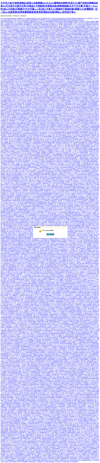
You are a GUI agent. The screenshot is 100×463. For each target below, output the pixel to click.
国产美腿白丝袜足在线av (25, 381)
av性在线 (32, 451)
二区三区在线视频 (62, 212)
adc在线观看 (19, 237)
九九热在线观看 (12, 409)
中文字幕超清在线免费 (71, 403)
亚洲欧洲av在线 (31, 320)
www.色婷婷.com (29, 145)
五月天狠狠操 (84, 69)
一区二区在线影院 (34, 251)
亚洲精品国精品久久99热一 (74, 212)
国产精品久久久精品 (6, 168)
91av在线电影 (31, 209)
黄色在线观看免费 (72, 380)
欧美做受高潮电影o (38, 380)
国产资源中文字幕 (30, 38)
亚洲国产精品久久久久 (72, 302)
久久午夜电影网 (67, 200)
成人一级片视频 (87, 231)
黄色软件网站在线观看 (58, 318)
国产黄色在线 (10, 288)
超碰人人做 (60, 416)
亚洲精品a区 (37, 292)
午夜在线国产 (47, 448)
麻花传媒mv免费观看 (57, 422)
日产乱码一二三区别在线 (27, 397)
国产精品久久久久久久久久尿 (30, 425)
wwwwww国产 (33, 387)
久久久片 (47, 362)
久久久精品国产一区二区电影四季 (71, 326)
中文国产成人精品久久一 (8, 304)
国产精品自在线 (47, 59)
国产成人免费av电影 (88, 267)
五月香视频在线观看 (11, 383)
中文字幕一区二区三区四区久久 (43, 180)
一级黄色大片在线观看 (93, 36)
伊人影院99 (46, 92)
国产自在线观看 (21, 65)
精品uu (48, 394)
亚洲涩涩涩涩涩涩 (33, 301)
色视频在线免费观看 (47, 136)
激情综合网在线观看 (63, 420)
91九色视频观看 (50, 111)
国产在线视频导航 (42, 124)
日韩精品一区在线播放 (69, 416)
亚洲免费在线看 (37, 331)
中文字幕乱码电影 (37, 100)
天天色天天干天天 (88, 209)
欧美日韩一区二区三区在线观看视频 (32, 142)
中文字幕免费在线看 (70, 311)
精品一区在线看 (30, 222)
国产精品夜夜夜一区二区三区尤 (58, 117)
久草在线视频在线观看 (68, 307)
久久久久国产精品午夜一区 (16, 229)
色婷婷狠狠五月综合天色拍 (85, 352)
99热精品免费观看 (83, 132)
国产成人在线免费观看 (58, 181)
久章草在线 (27, 193)
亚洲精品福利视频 (50, 178)
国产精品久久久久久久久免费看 (36, 385)
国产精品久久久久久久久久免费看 (30, 445)
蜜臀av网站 (41, 69)
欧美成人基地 (6, 158)
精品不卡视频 (20, 91)
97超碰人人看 (8, 184)
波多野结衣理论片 (29, 295)
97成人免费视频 (63, 340)
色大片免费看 (64, 62)
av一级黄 (65, 388)
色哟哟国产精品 (52, 221)
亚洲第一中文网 (26, 406)
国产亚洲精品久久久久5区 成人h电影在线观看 (54, 305)
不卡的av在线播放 (31, 248)
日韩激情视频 (51, 222)
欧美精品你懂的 (11, 56)
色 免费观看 (94, 441)
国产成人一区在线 (17, 225)
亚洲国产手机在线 (70, 79)
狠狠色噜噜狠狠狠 (32, 283)
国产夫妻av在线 (57, 136)
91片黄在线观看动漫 (18, 455)
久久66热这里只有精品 (82, 329)
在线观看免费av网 (80, 79)
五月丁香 (83, 113)
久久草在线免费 (81, 444)
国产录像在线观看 (75, 107)
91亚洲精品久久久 (14, 34)
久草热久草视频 (22, 272)
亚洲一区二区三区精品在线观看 (51, 342)
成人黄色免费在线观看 (38, 361)
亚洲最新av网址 (18, 208)
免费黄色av (65, 264)
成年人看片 (42, 362)
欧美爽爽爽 (11, 71)
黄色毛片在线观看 (89, 365)
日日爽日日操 (56, 270)
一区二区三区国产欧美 (12, 135)
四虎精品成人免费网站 (10, 323)
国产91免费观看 (54, 216)
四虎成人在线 (29, 219)
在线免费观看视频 (85, 378)
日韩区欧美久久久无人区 (74, 447)
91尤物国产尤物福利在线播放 (45, 27)
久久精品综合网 (13, 241)
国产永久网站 (70, 72)
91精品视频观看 (69, 66)
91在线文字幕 (57, 49)
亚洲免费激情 (76, 53)
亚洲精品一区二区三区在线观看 (12, 285)
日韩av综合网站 (89, 143)
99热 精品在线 (50, 75)
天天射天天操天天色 (52, 426)
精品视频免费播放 (68, 184)
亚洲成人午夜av (93, 132)
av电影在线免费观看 (11, 266)
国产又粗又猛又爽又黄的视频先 (75, 387)
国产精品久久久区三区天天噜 (35, 318)
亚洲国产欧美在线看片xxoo (91, 369)
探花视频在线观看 (8, 225)
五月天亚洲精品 (85, 127)
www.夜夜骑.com (79, 393)
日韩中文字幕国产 (33, 189)
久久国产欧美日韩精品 (75, 46)
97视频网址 (19, 383)
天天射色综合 (15, 384)
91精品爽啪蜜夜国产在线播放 (8, 237)
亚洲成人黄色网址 (46, 366)
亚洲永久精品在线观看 (36, 285)
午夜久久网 (29, 136)
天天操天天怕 (55, 343)
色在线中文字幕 (44, 129)
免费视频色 (68, 181)
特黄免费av (18, 404)
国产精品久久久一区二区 (50, 336)
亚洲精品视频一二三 (27, 168)
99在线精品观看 (6, 436)
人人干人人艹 (91, 279)
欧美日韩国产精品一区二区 (29, 288)
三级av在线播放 (68, 372)
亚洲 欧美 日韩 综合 (81, 346)
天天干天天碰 (31, 88)
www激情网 (20, 100)
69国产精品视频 (51, 98)
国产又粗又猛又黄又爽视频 (32, 368)
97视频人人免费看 (82, 296)
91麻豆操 (26, 301)
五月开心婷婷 (37, 25)
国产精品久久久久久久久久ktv (35, 348)
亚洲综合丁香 (57, 439)
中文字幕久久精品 (76, 149)
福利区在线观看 (86, 114)
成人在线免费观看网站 (72, 92)
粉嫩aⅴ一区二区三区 (16, 81)
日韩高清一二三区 (80, 261)
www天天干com (56, 313)
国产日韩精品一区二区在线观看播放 (89, 321)
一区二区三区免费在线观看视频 (88, 75)
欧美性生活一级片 (91, 272)
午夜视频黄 (19, 412)
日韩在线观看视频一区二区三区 (33, 434)
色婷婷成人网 (59, 142)
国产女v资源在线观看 (70, 189)
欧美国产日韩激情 (21, 366)
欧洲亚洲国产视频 (32, 234)
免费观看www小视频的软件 (48, 152)
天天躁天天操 (65, 381)
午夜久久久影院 (85, 206)
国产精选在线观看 (18, 245)
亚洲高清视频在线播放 (64, 54)
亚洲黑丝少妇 (92, 154)
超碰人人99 (22, 368)
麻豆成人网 (43, 98)
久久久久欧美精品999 (23, 189)
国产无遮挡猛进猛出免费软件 (30, 244)
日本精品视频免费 (26, 237)
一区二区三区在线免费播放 (75, 314)
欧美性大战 (81, 445)
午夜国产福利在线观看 (91, 161)
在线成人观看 (9, 455)
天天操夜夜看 (35, 381)
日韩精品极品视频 (43, 310)
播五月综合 (56, 149)
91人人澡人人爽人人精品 (38, 275)
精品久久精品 (47, 202)
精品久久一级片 (5, 276)
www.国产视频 (6, 148)
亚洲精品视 (69, 127)
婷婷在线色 (42, 111)
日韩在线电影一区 (34, 304)
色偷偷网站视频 (43, 432)
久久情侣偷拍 (79, 241)
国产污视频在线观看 (58, 154)
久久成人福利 (27, 299)
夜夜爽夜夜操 (93, 420)
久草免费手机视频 (86, 298)
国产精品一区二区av (9, 167)
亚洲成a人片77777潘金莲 (58, 425)
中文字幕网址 (80, 57)
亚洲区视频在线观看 (27, 315)
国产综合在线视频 (9, 79)
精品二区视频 (52, 52)
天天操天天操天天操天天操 (59, 50)
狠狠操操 (87, 263)
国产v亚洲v (72, 282)
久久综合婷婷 (79, 324)
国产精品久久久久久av (51, 212)
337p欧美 (80, 114)
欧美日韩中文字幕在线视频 (52, 158)
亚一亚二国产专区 (92, 381)
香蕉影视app (55, 407)
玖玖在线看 (88, 213)
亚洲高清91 (49, 270)
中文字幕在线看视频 (18, 342)
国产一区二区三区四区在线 (16, 142)
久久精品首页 (81, 345)
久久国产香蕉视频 (44, 148)
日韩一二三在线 (92, 269)
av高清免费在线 (16, 294)
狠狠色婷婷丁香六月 (34, 36)
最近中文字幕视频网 (22, 461)
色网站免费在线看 (87, 164)
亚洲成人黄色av (12, 243)
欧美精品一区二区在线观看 (45, 50)
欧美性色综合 (4, 385)
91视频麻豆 (36, 56)
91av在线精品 (38, 183)
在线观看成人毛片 (46, 183)
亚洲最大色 (77, 435)
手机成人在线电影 (51, 123)
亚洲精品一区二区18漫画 (77, 250)
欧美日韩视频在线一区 (35, 378)
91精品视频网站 (49, 161)
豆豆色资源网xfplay (63, 368)
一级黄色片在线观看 (84, 158)
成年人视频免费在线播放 (83, 327)
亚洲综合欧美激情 (35, 193)
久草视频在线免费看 (25, 349)
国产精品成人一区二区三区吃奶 (16, 40)
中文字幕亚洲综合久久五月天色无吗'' (19, 180)
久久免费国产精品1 (91, 47)
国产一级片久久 (95, 117)
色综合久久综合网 (38, 105)
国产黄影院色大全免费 (61, 108)
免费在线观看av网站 (63, 47)
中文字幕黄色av (34, 60)
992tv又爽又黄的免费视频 (16, 244)
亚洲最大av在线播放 (10, 151)
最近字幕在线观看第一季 (73, 458)
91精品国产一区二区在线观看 (59, 57)
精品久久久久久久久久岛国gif (16, 108)
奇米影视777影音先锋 (35, 34)
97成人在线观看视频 (85, 170)
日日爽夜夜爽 (81, 248)
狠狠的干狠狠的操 (70, 68)
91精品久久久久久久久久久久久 (10, 368)
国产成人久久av (8, 257)
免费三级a (92, 120)
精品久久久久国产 (15, 364)
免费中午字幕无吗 (58, 27)
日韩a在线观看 (73, 31)
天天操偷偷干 (4, 146)
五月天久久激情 (76, 127)
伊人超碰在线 (37, 436)
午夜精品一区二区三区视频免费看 (67, 186)
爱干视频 (23, 199)
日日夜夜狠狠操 (74, 65)
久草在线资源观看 (14, 69)
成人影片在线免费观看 (68, 155)
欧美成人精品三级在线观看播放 (82, 333)
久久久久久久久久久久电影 (83, 232)
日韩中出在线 (68, 244)
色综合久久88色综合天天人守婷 (53, 53)
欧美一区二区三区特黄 (14, 353)
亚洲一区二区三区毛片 (89, 136)
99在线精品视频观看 (50, 397)
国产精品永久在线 (34, 164)
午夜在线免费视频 (49, 63)
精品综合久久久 (43, 135)
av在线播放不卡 (67, 177)
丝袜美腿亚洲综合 (40, 261)
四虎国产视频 (36, 148)
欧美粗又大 (62, 157)
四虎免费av (90, 197)
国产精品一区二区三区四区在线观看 (58, 429)
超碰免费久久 (75, 276)
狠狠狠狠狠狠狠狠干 (26, 346)
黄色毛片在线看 (62, 97)
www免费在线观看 (10, 114)
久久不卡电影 (16, 138)
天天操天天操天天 (67, 139)
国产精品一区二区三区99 (21, 267)
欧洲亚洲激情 (15, 187)
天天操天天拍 (77, 167)
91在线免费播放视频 (67, 136)
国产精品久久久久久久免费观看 (64, 219)
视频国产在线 (39, 305)
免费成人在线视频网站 (73, 337)
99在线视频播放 (18, 288)
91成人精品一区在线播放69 (10, 117)
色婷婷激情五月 (24, 324)
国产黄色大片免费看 (34, 286)
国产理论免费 (52, 88)
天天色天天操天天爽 (57, 269)
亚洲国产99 (29, 391)
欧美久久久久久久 (94, 327)
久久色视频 (19, 210)
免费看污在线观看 (67, 24)
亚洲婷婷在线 (47, 407)
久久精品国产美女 (29, 358)
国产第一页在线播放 (77, 412)
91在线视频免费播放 (33, 350)
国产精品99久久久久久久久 (13, 416)
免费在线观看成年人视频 (29, 206)
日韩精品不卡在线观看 (84, 92)
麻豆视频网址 (63, 342)
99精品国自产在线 (41, 387)
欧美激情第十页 (80, 311)
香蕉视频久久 (78, 307)
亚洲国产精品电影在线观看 (34, 267)
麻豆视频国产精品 (73, 138)
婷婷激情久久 (90, 34)
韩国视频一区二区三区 (57, 146)
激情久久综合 (87, 178)
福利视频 (47, 248)
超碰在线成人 (36, 138)
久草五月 (25, 318)
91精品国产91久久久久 (68, 25)
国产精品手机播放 (27, 154)
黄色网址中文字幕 (67, 142)
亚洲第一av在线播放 (87, 304)
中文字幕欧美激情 (5, 282)
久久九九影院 (68, 149)
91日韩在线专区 (39, 269)
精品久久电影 (69, 237)
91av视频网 (12, 87)
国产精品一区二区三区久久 (78, 208)
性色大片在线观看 (46, 452)
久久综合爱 (55, 385)
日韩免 (20, 286)
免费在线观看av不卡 (92, 361)
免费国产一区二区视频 (38, 250)
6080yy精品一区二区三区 (24, 155)
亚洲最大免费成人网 (27, 44)
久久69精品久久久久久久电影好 (25, 116)
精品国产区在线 (64, 333)
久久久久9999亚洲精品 (71, 238)
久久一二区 (71, 47)
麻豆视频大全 (87, 31)
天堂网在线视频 (71, 406)
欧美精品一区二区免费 (49, 105)
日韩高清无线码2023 (87, 294)
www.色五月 (90, 190)
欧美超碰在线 (58, 380)
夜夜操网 (63, 85)
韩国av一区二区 (42, 374)
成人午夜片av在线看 (61, 358)
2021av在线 (77, 285)
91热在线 (16, 167)
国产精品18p (34, 279)
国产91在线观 (49, 208)
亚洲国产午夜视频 (11, 366)
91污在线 (59, 213)
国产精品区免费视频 (24, 149)
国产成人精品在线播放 (17, 24)
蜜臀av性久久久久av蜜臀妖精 (42, 200)
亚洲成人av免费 (43, 241)
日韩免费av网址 (77, 257)
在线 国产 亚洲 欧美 (24, 393)
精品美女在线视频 (46, 327)
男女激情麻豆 (52, 447)
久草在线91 (5, 91)
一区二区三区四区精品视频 (75, 40)
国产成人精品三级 (43, 52)
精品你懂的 (58, 355)
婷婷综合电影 (67, 330)
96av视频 (73, 187)
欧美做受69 (93, 324)
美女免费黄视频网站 (93, 103)
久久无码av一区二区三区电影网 (79, 103)
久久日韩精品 (30, 235)
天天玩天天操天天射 (38, 450)
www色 (46, 275)
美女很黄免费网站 (42, 399)
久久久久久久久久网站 (92, 113)
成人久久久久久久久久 (11, 333)
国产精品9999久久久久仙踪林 (69, 143)
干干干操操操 (53, 346)
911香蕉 (45, 426)
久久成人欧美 (92, 157)
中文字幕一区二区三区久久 (63, 221)
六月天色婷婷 (77, 294)
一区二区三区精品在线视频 (23, 302)
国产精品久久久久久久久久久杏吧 (75, 260)
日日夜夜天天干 (93, 266)
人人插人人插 (33, 119)
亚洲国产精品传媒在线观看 (33, 317)
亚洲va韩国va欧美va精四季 (72, 157)
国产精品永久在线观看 (54, 85)
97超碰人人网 (18, 183)
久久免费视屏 (43, 455)
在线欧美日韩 (5, 399)
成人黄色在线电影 (45, 140)
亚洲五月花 (72, 241)
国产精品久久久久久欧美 (26, 181)
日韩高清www (68, 289)
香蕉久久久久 (47, 107)
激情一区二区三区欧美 (11, 59)
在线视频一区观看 (71, 57)
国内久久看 (90, 349)
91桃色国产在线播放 (60, 68)
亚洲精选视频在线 (16, 403)
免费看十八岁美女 (14, 84)
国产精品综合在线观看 (82, 256)
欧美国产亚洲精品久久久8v (80, 407)
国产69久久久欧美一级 (81, 350)
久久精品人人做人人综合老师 (80, 36)
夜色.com (96, 37)
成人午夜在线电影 (57, 143)
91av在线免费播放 (26, 124)
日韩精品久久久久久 (17, 57)
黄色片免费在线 (59, 139)
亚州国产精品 (48, 91)
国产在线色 (90, 285)
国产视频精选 (60, 124)
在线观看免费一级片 (17, 133)
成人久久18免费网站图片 (8, 460)
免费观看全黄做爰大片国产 (9, 100)
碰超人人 (44, 413)
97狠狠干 (78, 259)
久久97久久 (84, 278)
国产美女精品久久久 (67, 257)
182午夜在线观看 (22, 37)
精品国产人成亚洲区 (77, 193)
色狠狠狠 (33, 413)
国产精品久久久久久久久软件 (85, 264)
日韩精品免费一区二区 (13, 435)
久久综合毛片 (42, 225)
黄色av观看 (83, 72)
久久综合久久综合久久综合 (22, 387)
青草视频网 (50, 151)
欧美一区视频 (57, 175)
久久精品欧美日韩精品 (69, 454)
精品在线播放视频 (68, 286)
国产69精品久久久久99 (24, 451)
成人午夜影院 (51, 390)
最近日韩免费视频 (64, 378)
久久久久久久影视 (39, 295)
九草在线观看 (78, 375)
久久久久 (21, 311)
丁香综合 (12, 399)
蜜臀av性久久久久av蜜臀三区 (21, 401)
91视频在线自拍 (72, 108)
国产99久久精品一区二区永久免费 (36, 178)
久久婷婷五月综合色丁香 (32, 432)
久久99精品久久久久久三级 (35, 409)
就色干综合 (96, 167)
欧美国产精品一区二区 (36, 388)
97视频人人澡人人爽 (23, 371)
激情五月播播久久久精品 (27, 127)
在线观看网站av (5, 348)
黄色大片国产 (80, 380)
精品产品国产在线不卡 (56, 350)
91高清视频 (14, 413)
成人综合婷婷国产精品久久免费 (45, 215)
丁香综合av (56, 167)
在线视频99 (37, 127)
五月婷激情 (62, 311)
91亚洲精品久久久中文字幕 (20, 343)
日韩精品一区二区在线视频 (59, 260)
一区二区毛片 (21, 298)
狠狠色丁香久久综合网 (72, 97)
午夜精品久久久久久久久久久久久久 (68, 174)
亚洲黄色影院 (10, 136)
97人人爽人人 (36, 145)
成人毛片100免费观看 (50, 412)
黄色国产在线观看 (71, 342)
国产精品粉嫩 (72, 329)
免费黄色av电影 (93, 91)
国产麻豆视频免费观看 (92, 342)
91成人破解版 (42, 40)
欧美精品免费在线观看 (24, 60)
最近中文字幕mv (74, 251)
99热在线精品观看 (16, 110)
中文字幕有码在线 (19, 145)
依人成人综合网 (48, 257)
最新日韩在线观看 (89, 56)
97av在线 (80, 218)
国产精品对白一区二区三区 (13, 396)
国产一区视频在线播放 (48, 245)
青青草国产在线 (29, 105)
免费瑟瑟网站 (16, 422)
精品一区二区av (67, 269)
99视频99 (36, 397)
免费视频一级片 (19, 164)
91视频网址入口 (58, 307)
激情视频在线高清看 (66, 100)
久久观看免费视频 (20, 460)
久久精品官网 (85, 98)
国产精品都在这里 (37, 103)
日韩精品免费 (22, 219)
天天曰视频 (96, 314)
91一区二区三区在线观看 (59, 331)
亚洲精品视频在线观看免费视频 (54, 114)
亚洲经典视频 (62, 44)
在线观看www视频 (33, 114)
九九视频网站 (85, 383)
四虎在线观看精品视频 (18, 279)
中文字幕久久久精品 (75, 378)
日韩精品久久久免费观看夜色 (21, 419)
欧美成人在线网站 (75, 146)
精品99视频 (17, 199)
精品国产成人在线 (33, 79)
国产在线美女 (83, 285)
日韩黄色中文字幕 (47, 210)
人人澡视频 (82, 126)
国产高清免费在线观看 (50, 264)
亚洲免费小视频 (48, 450)
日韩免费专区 (85, 28)
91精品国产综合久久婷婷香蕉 (79, 404)
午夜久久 (21, 72)
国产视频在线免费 (38, 31)
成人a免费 (61, 266)
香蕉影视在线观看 (67, 75)
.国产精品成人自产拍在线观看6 (45, 149)
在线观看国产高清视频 (25, 30)
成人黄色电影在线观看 (83, 60)
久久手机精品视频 (55, 415)
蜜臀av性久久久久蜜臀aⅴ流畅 (63, 103)
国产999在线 (62, 127)
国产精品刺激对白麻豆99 (76, 76)
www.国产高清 (58, 159)
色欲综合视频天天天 (51, 162)
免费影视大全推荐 (44, 127)
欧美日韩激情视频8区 (71, 292)
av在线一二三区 (36, 30)
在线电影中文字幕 (80, 282)
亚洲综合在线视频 (51, 72)
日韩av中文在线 (30, 28)
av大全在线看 (33, 62)
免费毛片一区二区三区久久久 (88, 52)
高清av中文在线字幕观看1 (48, 436)
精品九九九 (44, 308)
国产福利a (15, 331)
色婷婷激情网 (62, 87)
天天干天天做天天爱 (92, 138)
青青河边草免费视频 (65, 73)
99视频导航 (55, 44)
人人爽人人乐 (18, 162)
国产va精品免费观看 (48, 21)
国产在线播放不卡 (68, 352)
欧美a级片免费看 (72, 345)
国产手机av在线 (41, 68)
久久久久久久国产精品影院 (13, 165)
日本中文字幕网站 (37, 44)
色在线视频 (93, 135)
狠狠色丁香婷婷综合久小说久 (63, 412)
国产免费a (70, 439)
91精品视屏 (25, 372)
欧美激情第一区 (8, 113)
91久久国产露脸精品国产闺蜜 (74, 356)
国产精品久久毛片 (50, 189)
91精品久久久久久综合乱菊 (26, 187)
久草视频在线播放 (24, 356)
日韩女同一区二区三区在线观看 (49, 47)
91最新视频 (81, 374)
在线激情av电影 (43, 60)
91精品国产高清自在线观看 (24, 238)
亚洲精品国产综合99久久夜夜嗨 (63, 34)
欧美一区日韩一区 (70, 261)
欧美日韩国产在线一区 (43, 400)
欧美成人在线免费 (40, 162)
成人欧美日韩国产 (75, 145)
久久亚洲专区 (24, 448)
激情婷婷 (63, 140)
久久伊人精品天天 (50, 108)
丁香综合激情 (38, 451)
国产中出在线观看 (83, 368)
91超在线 (78, 113)
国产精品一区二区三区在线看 (32, 224)
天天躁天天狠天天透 (20, 359)
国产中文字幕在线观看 (89, 413)
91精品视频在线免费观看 (41, 358)
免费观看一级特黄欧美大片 (8, 404)
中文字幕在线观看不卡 (61, 98)
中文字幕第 (9, 406)
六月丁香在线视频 (28, 342)
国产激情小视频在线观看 (91, 30)
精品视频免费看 (82, 105)
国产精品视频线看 (25, 151)
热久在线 (87, 345)
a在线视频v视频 (51, 387)
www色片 (17, 151)
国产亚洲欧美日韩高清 (33, 111)
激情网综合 (3, 110)
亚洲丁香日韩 (86, 130)
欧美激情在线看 (60, 107)
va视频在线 (17, 196)
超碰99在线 (65, 113)
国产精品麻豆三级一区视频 (19, 317)
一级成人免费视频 (73, 445)
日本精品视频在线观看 (86, 415)
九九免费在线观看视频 (84, 159)
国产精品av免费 (26, 129)
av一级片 (53, 291)
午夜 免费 (22, 435)
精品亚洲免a (8, 24)
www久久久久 (14, 46)
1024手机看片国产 (26, 158)
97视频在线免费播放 (40, 110)
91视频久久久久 (44, 224)
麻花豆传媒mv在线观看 (15, 140)
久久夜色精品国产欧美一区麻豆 (70, 419)
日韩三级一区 (17, 270)
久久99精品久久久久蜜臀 (38, 161)
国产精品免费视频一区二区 (28, 110)
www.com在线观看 (65, 295)
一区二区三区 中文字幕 (22, 68)
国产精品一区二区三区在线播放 (26, 175)
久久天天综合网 (95, 460)
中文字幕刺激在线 (55, 120)
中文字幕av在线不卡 (92, 85)
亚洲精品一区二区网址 (26, 361)
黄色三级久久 (84, 355)
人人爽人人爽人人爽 (33, 417)
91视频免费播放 (6, 46)
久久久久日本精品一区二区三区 (75, 117)
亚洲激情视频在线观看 (31, 298)
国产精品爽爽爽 (23, 423)
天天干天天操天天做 (89, 260)
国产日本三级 (39, 311)
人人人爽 (61, 149)
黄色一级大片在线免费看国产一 (23, 161)
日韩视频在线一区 (51, 43)
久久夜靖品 (5, 203)
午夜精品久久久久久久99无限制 (65, 320)
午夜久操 (66, 279)
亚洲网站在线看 (11, 330)
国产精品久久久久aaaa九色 (31, 326)
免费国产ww (61, 334)
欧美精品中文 (80, 183)
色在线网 (96, 240)
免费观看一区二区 (89, 227)
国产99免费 (15, 60)
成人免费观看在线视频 (22, 209)
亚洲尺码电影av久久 (49, 380)
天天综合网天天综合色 (35, 130)
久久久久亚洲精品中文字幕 (47, 30)
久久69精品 (76, 409)
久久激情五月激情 (59, 104)
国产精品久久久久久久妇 (25, 205)
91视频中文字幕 (89, 184)
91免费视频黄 (16, 62)
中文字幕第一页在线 (90, 390)
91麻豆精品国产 (47, 311)
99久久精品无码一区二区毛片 (83, 416)
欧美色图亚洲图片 (88, 323)
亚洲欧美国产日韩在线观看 (53, 225)
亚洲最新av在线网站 (92, 245)
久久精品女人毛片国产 (59, 151)
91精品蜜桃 (26, 225)
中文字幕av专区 (37, 339)
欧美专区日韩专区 (77, 50)
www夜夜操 (69, 50)
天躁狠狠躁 (83, 259)
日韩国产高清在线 (82, 403)
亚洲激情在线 (89, 261)
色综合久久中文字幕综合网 (91, 221)
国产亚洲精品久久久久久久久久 (66, 438)
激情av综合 (29, 329)
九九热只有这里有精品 (43, 216)
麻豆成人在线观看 (77, 343)
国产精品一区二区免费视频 (24, 104)
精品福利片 (29, 146)
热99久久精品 (63, 253)
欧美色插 (54, 41)
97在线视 (35, 97)
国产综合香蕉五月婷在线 (11, 111)
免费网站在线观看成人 (55, 240)
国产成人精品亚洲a (28, 100)
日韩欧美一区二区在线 (49, 37)
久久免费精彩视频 (49, 171)
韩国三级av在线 (81, 263)
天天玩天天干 (62, 407)
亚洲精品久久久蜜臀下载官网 (76, 384)
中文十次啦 (6, 369)
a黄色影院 (10, 181)
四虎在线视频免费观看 (66, 170)
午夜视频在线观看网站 (35, 66)
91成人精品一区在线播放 (85, 81)
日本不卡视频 (75, 100)
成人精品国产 (26, 57)
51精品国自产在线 (89, 457)
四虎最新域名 (4, 33)
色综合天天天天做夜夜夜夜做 (22, 313)
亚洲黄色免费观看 (35, 155)
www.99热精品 (4, 40)
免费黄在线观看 (37, 47)
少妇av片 (92, 253)
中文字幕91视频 (88, 49)
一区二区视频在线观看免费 (34, 457)
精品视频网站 (31, 340)
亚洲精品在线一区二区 (45, 294)
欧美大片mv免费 (6, 81)
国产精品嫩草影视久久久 (8, 82)
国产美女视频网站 (10, 313)
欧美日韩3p (48, 196)
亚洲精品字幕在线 (18, 79)
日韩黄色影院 (82, 251)
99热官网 (31, 436)
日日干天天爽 (61, 41)
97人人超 (50, 432)
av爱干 (91, 158)
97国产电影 (64, 175)
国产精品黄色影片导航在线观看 (62, 187)
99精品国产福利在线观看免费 (30, 75)
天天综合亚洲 (70, 305)
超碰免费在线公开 (33, 383)
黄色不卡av (72, 417)
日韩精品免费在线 (76, 289)
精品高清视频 (43, 324)
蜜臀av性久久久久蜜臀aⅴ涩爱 (58, 173)
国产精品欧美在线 (40, 196)
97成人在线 (11, 245)
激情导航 (41, 257)
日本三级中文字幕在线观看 (13, 450)
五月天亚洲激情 (37, 154)
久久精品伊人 (56, 460)
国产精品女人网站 (76, 400)
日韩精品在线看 (28, 202)
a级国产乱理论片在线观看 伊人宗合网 (64, 434)
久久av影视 (30, 184)
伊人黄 (51, 167)
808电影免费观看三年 (20, 339)
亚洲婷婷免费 (47, 330)
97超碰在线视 (51, 279)
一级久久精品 (14, 451)
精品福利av (16, 41)
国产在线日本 (4, 387)
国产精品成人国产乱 (91, 222)
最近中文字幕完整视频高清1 (8, 216)
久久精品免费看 (90, 43)
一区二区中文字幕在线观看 (15, 33)
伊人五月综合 (73, 291)
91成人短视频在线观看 (33, 324)
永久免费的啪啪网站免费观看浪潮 (68, 283)
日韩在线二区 (35, 444)
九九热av (38, 65)
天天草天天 (95, 62)
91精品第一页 (33, 399)
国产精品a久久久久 (39, 412)
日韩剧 (87, 187)
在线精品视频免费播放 (61, 105)
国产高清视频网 (49, 81)
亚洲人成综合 (69, 85)
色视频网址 (73, 371)
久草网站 (85, 434)
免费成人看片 (36, 315)
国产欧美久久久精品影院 (41, 222)
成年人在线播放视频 (6, 38)
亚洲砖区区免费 (35, 52)
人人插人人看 (63, 296)
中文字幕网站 (8, 234)
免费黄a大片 (72, 62)
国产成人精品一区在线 (26, 450)
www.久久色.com (27, 132)
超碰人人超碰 (4, 461)
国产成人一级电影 (92, 434)
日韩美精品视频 (69, 231)
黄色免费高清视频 (28, 245)
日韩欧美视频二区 (35, 186)
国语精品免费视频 (93, 38)
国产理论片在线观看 (10, 251)
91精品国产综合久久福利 (88, 155)
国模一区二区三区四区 (80, 47)
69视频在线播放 (48, 295)
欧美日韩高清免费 (73, 159)
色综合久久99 (86, 310)
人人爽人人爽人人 (59, 372)
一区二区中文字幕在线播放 (77, 120)
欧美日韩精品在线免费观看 (66, 167)
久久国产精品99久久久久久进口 (18, 25)
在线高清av (27, 304)
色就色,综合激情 (28, 243)
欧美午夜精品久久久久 (16, 445)
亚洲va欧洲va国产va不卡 (46, 155)
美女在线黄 (90, 148)
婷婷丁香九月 (92, 162)
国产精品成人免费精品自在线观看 (10, 259)
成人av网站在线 (35, 49)
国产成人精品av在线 (75, 460)
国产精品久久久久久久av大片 (35, 278)
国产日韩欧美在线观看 (52, 238)
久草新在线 (65, 321)
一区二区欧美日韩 (41, 123)
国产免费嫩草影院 (25, 85)
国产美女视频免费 (28, 31)
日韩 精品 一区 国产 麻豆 (24, 413)
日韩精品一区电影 (38, 266)
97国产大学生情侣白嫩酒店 (79, 224)
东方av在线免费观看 (64, 323)
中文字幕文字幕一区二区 (60, 82)
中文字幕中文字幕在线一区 (31, 69)
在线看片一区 (76, 22)
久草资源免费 (41, 101)
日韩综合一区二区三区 (12, 272)
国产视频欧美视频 (72, 197)
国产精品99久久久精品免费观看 (12, 345)
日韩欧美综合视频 (61, 72)
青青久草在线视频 (7, 175)
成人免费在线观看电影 (79, 111)
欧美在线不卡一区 (53, 54)
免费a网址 (81, 457)
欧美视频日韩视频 (59, 30)
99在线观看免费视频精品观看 (79, 34)
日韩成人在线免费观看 (19, 400)
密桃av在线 (67, 76)
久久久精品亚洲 (57, 79)
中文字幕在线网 (32, 323)
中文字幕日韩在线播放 (22, 228)
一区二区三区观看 (20, 146)
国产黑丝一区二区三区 (17, 256)
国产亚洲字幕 (85, 307)
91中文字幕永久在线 (31, 92)
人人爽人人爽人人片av (58, 145)
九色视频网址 (48, 385)
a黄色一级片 (80, 425)
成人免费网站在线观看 (64, 383)
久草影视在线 (65, 399)
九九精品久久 (28, 108)
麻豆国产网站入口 (73, 368)
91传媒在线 (63, 415)
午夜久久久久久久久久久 (11, 202)
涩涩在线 (55, 266)
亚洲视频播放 (19, 318)
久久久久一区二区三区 (45, 138)
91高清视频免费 (27, 229)
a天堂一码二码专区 (72, 183)
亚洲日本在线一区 (72, 420)
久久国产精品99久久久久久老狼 (84, 116)
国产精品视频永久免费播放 (47, 315)
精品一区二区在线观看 (17, 157)
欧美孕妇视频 (87, 24)
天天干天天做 (10, 97)
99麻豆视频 (70, 21)
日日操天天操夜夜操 (64, 65)
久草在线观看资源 (50, 301)
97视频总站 (93, 237)
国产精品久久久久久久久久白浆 (75, 95)
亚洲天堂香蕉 (87, 250)
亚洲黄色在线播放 (70, 56)
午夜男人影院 (90, 278)
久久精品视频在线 (69, 275)
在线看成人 (55, 59)
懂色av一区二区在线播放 (81, 452)
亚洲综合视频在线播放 (78, 372)
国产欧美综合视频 (77, 139)
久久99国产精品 (65, 461)
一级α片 (12, 183)
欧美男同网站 (26, 119)
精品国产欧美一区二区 (56, 25)
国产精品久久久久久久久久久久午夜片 (51, 165)
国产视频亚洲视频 (87, 78)
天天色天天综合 (79, 175)
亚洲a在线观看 (81, 450)
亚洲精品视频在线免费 (88, 41)
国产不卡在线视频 (68, 205)
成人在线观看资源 (90, 173)
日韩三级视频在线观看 (62, 138)
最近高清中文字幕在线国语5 (83, 171)
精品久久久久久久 (55, 73)
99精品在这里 (33, 57)
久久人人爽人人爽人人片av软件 (8, 329)
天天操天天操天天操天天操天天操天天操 (85, 234)
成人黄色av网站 (5, 222)
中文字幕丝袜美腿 (69, 91)
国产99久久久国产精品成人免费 (46, 396)
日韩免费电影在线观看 (79, 82)
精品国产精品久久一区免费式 (9, 116)
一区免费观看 (29, 339)
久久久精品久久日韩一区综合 (12, 349)
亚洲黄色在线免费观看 (73, 288)
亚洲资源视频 (93, 228)
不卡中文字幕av (24, 278)
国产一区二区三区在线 (31, 78)
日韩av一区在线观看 (7, 159)
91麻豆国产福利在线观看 (14, 385)
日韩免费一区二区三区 (29, 311)
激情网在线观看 (46, 267)
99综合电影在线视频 (43, 302)
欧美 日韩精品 (90, 331)
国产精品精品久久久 (54, 256)
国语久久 (63, 79)
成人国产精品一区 (58, 111)
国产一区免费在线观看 (13, 278)
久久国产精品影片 (12, 104)
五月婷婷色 (66, 329)
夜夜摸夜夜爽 (10, 397)
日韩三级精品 (62, 356)
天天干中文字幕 (64, 445)
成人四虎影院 (42, 43)
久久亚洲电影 (4, 178)
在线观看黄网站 (68, 78)
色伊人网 (66, 282)
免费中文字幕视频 (91, 181)
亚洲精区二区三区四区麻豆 (39, 208)
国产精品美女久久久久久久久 (72, 210)
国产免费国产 (66, 222)
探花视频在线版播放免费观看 (44, 194)
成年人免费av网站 (35, 94)
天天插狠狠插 (44, 85)
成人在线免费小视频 (31, 264)
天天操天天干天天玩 (9, 419)
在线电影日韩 (53, 46)
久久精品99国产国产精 (24, 107)
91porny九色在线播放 (80, 25)
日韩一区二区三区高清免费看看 (76, 340)
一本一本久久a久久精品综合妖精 (31, 273)
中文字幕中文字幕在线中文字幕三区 (84, 44)
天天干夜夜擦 (86, 364)
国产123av (63, 165)
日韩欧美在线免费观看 (80, 27)
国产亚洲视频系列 (77, 78)
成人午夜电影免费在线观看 (39, 108)
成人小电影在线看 (11, 50)
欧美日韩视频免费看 (22, 248)
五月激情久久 (7, 458)
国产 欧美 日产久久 (61, 123)
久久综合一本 (18, 206)
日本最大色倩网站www (63, 241)
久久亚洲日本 (54, 101)
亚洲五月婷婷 (53, 420)
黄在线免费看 (53, 213)
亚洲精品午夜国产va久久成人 (58, 394)
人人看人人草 (94, 31)
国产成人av (81, 24)
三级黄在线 (22, 295)
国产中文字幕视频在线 (26, 138)
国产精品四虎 (93, 358)
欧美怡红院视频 (42, 122)
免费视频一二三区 (7, 129)
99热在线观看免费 (14, 148)
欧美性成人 (39, 447)
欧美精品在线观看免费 (70, 425)
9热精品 (19, 336)
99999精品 (76, 394)
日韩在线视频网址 (92, 142)
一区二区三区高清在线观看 (80, 280)
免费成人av (12, 206)
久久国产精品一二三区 (36, 439)
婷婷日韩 (32, 269)
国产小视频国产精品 (77, 267)
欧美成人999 (92, 151)
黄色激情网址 (52, 126)
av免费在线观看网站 (84, 359)
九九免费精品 (44, 66)
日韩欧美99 (13, 209)
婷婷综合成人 (14, 221)
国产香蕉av (10, 192)
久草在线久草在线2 (25, 375)
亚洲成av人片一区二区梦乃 (72, 192)
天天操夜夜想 (46, 73)
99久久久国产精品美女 (73, 81)
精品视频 (20, 374)
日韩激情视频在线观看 (40, 359)
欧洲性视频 (6, 263)
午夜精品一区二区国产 (20, 171)
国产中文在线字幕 (57, 304)
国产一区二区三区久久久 (89, 66)
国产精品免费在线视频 (83, 38)
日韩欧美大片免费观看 (81, 104)
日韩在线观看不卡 (34, 129)
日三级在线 (41, 425)
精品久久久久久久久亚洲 (60, 130)
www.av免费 (50, 413)
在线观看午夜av (5, 120)
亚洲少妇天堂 (12, 305)
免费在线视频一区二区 (93, 280)
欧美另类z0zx (83, 245)
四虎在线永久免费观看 (45, 89)
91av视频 (71, 333)
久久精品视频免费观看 (92, 105)
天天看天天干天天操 (12, 415)
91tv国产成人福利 (45, 65)
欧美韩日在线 (35, 404)
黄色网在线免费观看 (12, 66)
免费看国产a (15, 295)
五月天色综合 (88, 59)
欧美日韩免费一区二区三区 (9, 302)
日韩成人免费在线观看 (34, 174)
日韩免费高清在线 (37, 187)
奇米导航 (45, 54)
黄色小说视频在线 (33, 371)
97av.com (84, 50)
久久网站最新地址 (29, 266)
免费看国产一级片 (17, 260)
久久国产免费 (69, 180)
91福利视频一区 (19, 304)
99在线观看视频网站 (23, 417)
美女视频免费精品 (73, 374)
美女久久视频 (20, 89)
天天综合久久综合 (22, 320)
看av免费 (55, 209)
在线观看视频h (11, 146)
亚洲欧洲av (35, 282)
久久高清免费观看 (63, 314)
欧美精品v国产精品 (71, 87)
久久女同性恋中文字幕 (38, 168)
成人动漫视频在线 (38, 336)
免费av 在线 (65, 40)
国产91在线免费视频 (79, 202)
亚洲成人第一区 (11, 444)
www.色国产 (45, 329)
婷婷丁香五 (20, 301)
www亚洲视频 (22, 384)
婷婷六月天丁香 (66, 247)
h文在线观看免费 (91, 54)
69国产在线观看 (12, 461)
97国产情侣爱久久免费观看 (46, 56)
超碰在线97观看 (47, 409)
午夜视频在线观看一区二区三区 (23, 216)
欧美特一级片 (24, 178)
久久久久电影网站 (36, 165)
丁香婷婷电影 (17, 289)
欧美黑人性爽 (8, 428)
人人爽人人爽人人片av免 (17, 98)
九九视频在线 (91, 73)
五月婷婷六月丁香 (55, 452)
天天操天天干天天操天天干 (19, 28)
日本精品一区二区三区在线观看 (48, 444)
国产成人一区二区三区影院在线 (10, 377)
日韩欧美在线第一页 (19, 105)
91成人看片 (55, 438)
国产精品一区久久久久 (22, 54)
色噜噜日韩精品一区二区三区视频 (91, 216)
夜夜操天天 (24, 253)
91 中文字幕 (51, 133)
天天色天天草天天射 (36, 85)
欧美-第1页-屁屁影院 (32, 27)
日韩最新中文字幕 (70, 234)
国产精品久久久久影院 (12, 107)
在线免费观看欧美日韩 (35, 259)
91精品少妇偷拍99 (26, 394)
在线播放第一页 (55, 202)
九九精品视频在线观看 (51, 320)
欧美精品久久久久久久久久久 (14, 218)
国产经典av (67, 455)
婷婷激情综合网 (30, 59)
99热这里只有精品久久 (19, 434)
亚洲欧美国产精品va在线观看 (13, 127)
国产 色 (96, 278)
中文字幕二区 (18, 425)
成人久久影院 (93, 111)
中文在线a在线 (27, 87)
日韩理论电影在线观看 (53, 458)
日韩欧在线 (80, 31)
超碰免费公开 (70, 451)
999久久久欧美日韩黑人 (60, 406)
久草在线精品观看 (76, 355)
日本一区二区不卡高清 (11, 441)
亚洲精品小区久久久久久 (69, 171)
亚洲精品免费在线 (75, 71)
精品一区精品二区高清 (59, 278)
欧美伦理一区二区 (8, 138)
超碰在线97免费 (80, 295)
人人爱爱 (53, 192)
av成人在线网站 (26, 251)
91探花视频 (4, 37)
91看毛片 (49, 60)
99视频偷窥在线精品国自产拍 (36, 448)
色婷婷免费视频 (33, 401)
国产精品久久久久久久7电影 (91, 275)
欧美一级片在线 (91, 454)
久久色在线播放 (36, 346)
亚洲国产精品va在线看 (42, 321)
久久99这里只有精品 (53, 87)
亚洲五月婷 (19, 132)
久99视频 (59, 247)
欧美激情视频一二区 (87, 257)
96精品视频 (78, 339)
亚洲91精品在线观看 (59, 132)
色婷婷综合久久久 (27, 208)
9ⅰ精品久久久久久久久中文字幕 (42, 116)
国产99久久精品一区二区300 (68, 49)
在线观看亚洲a (68, 36)
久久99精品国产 (79, 441)
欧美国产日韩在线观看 (47, 345)
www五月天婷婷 (60, 192)
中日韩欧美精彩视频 (10, 123)
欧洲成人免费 (87, 57)
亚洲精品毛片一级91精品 (56, 200)
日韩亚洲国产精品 (60, 94)
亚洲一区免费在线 (42, 279)
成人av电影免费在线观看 (33, 384)
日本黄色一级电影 (27, 157)
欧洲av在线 (59, 264)
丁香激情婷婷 (78, 304)
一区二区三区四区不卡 (70, 377)
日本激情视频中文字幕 (30, 261)
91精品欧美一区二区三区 (61, 197)
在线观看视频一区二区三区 (45, 79)
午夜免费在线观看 (47, 41)
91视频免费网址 (34, 151)
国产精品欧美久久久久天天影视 (90, 215)
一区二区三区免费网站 (58, 280)
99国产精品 (36, 24)
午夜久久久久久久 (44, 164)
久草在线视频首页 (45, 346)
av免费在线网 (63, 458)
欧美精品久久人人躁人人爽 (65, 426)
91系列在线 (55, 441)
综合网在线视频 (69, 278)
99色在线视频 (37, 256)
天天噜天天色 (25, 232)
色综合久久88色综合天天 (32, 241)
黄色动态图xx (93, 168)
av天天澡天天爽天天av (31, 454)
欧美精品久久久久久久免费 (78, 59)
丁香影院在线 (40, 298)
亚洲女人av (15, 378)
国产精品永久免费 (11, 92)
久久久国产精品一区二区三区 (38, 270)
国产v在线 (90, 89)
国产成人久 (58, 100)
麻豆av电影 (27, 164)
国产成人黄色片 (87, 455)
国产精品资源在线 (89, 71)
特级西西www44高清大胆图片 (18, 458)
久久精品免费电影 (69, 41)
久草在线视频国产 (5, 94)
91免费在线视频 (31, 120)
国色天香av (40, 119)
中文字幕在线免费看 (45, 442)
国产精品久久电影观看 (74, 381)
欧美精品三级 (74, 73)
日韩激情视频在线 (33, 396)
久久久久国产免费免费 (23, 130)
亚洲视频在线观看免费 (71, 38)
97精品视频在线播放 (7, 260)
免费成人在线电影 (93, 235)
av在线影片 (60, 209)
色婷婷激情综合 (52, 358)
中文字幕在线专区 (89, 202)
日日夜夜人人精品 (13, 49)
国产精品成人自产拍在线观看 (24, 76)
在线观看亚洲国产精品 (37, 205)
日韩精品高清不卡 (83, 157)
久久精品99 (16, 324)
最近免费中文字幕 (36, 76)
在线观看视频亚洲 (91, 273)
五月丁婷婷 (68, 69)
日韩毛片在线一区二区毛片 (15, 232)
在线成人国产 (58, 222)
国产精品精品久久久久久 (18, 352)
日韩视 (57, 283)
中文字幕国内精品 (94, 189)
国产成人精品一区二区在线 (47, 251)
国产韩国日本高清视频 (93, 108)
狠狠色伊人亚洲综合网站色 (38, 299)
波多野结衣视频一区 (59, 224)
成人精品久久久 (91, 417)
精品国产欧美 (56, 374)
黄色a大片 (53, 366)
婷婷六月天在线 (59, 326)
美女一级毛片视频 (65, 120)
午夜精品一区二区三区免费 (45, 416)
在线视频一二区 (8, 295)
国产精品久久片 (19, 87)
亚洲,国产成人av (48, 340)
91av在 (84, 330)
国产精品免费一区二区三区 (71, 110)
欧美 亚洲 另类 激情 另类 (68, 391)
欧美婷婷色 (40, 62)
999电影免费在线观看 (80, 334)
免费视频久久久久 (74, 54)
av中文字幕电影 (44, 94)
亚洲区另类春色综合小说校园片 (56, 129)
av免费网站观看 (8, 60)
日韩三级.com (73, 436)
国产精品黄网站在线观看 (63, 218)
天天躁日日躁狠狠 (31, 458)
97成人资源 (89, 247)
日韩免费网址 (88, 62)
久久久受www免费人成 (18, 326)
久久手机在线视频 (78, 451)
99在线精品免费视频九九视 (47, 372)
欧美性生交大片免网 (45, 445)
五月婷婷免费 (55, 285)
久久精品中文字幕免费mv (82, 235)
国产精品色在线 (14, 369)
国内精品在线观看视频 (24, 49)
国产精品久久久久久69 (80, 429)
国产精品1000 (18, 291)
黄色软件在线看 (22, 333)
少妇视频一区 (55, 311)
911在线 (9, 110)
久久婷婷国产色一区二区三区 (88, 124)
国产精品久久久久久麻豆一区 (20, 192)
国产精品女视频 (41, 441)
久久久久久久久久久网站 (85, 88)
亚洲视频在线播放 (71, 432)
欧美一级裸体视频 (51, 124)
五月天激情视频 (71, 313)
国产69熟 (54, 349)
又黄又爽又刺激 (13, 91)
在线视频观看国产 (82, 197)
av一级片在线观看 (17, 159)
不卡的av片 (51, 132)
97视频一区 (79, 164)
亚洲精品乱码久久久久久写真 (37, 213)
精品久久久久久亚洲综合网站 (73, 63)
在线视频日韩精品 (62, 442)
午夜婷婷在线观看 (63, 216)
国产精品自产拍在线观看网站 (17, 78)
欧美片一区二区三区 (58, 76)
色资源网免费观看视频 (54, 333)
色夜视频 (94, 213)
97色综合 (23, 364)
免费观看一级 (65, 259)
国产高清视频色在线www (7, 190)
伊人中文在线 (11, 164)
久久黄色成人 (72, 113)
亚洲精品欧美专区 (22, 235)
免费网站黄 (52, 410)
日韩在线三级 (24, 353)
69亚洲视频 (37, 455)
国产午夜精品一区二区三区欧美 (80, 133)
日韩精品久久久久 (70, 101)
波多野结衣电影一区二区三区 (51, 356)
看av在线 (7, 244)
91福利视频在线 (5, 241)
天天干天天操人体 (37, 136)
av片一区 (92, 139)
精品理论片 (77, 362)
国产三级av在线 (56, 375)
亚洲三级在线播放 (61, 366)
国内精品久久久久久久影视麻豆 (80, 200)
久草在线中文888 (14, 393)
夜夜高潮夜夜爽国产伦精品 (18, 240)
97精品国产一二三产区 (20, 334)
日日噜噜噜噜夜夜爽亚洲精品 (14, 372)
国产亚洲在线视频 (16, 406)
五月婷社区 (40, 107)
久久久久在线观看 (71, 243)
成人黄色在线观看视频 (48, 406)
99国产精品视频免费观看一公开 (63, 250)
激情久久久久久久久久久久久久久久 (23, 97)
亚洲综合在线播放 (49, 299)
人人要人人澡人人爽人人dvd (67, 148)
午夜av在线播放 (36, 197)
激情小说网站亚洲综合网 (92, 346)
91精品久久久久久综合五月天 (59, 327)
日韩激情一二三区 (92, 97)
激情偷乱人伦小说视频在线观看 (16, 31)
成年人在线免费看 (21, 92)
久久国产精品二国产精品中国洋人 (86, 65)
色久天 (41, 49)
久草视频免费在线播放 (58, 361)
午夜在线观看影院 (32, 215)
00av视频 (27, 95)
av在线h (86, 175)
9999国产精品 (86, 241)
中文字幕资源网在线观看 (78, 30)
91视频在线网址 (42, 75)
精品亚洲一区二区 (10, 448)
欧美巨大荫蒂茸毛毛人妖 (26, 148)
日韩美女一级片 (34, 362)
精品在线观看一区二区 (11, 126)
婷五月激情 (92, 100)
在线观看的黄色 (30, 73)
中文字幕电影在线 (86, 63)
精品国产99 (25, 63)
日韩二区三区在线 (78, 66)
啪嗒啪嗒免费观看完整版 (10, 68)
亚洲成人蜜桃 (84, 381)
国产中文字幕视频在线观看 (78, 165)
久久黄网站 (55, 194)
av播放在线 (24, 404)
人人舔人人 (84, 46)
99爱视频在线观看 (12, 269)
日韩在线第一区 (61, 346)
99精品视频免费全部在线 (64, 59)
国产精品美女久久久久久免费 (31, 89)
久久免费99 (26, 310)
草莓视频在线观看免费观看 (77, 221)
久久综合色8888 (48, 269)
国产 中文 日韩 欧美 (55, 148)
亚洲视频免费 (59, 397)
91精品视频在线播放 (42, 253)
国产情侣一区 (10, 171)
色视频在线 (63, 92)
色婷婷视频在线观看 (16, 168)
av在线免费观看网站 (28, 22)
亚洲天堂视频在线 (83, 151)
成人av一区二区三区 (72, 105)
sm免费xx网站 (38, 289)
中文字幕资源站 (39, 59)
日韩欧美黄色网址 (10, 310)
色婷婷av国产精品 (43, 383)
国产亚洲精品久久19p (72, 410)
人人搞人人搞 (90, 404)
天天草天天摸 (11, 63)
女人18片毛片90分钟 (82, 87)
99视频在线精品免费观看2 (87, 447)
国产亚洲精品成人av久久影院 (16, 261)
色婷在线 (48, 101)
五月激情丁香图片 (10, 162)
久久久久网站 (26, 374)
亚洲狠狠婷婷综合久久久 (56, 267)
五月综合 (53, 196)
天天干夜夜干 (68, 151)
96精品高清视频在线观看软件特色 (30, 442)
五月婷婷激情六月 (8, 213)
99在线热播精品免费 (47, 388)
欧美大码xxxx (4, 30)
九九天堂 (94, 53)
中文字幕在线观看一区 (10, 412)
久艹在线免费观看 (81, 342)
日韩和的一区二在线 (91, 25)
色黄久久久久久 (13, 203)
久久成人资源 (66, 146)
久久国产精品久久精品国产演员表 (42, 291)
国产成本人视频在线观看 (57, 330)
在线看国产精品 (27, 307)
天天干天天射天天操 (80, 391)
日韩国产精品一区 (30, 435)
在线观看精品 (92, 199)
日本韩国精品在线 (30, 452)
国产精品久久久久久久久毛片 (83, 186)
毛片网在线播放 (55, 199)
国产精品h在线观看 (85, 145)
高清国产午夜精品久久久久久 (89, 339)
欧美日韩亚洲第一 (16, 365)
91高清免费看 (5, 209)
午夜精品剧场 (26, 269)
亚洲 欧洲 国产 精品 (79, 37)
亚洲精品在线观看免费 (48, 439)
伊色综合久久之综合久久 (29, 162)
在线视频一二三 (38, 84)
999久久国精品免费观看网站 (66, 119)
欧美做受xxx (14, 88)
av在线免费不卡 (53, 275)
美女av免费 (22, 41)
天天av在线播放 (11, 350)
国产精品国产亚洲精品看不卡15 (31, 133)
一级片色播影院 (36, 140)
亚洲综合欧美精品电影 (10, 391)
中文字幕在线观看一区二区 (86, 203)
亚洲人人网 (6, 393)
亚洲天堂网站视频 (81, 174)
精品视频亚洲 (11, 161)
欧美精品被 (46, 447)
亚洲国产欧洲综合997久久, (37, 91)
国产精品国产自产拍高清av (34, 345)
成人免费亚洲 (33, 107)
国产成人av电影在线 (81, 331)
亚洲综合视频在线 (55, 448)
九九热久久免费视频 (20, 43)
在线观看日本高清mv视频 (88, 305)
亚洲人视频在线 (39, 73)
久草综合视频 (62, 238)
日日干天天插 (41, 114)
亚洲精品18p (9, 326)
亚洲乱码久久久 (92, 356)
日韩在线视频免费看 (21, 123)
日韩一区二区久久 (33, 416)
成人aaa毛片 (15, 143)
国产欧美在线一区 (54, 404)
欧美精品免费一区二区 (12, 286)
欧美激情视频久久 (14, 94)
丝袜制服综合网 (95, 92)
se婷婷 (10, 362)
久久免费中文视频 (23, 221)
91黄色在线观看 (12, 407)
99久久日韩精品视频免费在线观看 (79, 199)
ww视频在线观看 (73, 60)
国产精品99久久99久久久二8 (75, 216)
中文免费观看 (67, 276)
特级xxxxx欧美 (60, 282)
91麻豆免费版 (4, 245)
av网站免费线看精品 (28, 291)
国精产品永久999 (42, 371)
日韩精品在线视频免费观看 (41, 410)
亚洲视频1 (59, 336)
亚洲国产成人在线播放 (46, 145)
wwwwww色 (67, 196)
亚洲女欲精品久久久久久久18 (86, 409)
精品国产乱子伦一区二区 (41, 28)
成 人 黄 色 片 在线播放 (16, 263)
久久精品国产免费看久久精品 (29, 139)
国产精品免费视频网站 (83, 420)
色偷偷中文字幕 (10, 174)
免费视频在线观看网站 (81, 349)
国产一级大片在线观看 (92, 238)
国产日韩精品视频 (63, 158)
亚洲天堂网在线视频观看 (44, 97)
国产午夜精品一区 (21, 391)
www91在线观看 (23, 283)
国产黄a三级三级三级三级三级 (66, 362)
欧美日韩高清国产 (11, 280)
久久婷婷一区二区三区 (24, 378)
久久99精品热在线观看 (67, 213)
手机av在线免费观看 (12, 417)
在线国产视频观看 (48, 278)
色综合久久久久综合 (83, 84)
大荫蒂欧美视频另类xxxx (49, 289)
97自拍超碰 (16, 181)
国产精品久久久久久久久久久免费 (41, 184)
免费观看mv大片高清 (84, 237)
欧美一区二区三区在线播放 (44, 288)
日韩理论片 (27, 91)
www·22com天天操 (19, 321)
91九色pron (59, 43)
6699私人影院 (14, 72)
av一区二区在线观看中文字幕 (24, 50)
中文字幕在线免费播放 (13, 30)
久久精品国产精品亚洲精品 (51, 337)
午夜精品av (57, 251)
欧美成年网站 (44, 369)
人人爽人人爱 (26, 439)
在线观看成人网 (40, 340)
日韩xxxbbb (86, 76)
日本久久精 (69, 123)
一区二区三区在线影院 (46, 209)
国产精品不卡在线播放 (63, 46)
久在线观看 (64, 95)
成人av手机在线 (36, 104)
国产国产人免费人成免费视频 (38, 394)
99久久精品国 (60, 205)
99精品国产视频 (68, 154)
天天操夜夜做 (64, 444)
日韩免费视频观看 (14, 438)
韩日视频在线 (53, 442)
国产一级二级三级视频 (86, 362)
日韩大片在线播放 (31, 123)
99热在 (27, 41)
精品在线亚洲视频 (71, 232)
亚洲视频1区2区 (44, 133)
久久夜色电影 (86, 139)
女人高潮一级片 (78, 305)
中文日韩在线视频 (83, 97)
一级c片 (39, 78)
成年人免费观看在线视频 (80, 401)
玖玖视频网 (39, 313)
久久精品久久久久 (60, 162)
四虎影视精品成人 (36, 240)
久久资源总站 (63, 409)
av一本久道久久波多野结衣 (23, 280)
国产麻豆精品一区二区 (40, 435)
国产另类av (25, 286)
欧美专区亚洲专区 (80, 43)
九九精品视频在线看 (46, 259)
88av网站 (55, 371)
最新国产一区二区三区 (9, 43)
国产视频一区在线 (14, 275)
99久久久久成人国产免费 (19, 73)
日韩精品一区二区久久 (23, 173)
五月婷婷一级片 (52, 377)
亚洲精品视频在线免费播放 (79, 426)
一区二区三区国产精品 (47, 331)
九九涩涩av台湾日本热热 (12, 205)
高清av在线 (55, 28)
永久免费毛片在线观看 (44, 365)
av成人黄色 (35, 122)
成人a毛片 (69, 409)
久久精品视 (58, 461)
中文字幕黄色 (87, 254)
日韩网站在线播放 (25, 285)
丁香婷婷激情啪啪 (9, 22)
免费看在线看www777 (79, 213)
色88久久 (22, 177)
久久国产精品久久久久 (22, 323)
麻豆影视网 (10, 73)
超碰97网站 (93, 396)
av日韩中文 (72, 259)
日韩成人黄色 (71, 441)
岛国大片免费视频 (45, 292)
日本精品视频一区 (79, 313)
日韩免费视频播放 (62, 348)
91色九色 (29, 444)
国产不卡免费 (87, 311)
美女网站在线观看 (64, 270)
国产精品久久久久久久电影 (9, 65)
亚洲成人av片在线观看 (77, 364)
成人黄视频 (92, 21)
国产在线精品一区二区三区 (7, 334)
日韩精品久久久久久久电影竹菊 (10, 149)
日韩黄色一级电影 (26, 101)
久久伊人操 (25, 420)
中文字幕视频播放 (12, 52)
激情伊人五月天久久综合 (23, 308)
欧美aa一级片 (54, 288)
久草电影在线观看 (80, 62)
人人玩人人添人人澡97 (23, 66)
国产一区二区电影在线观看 (26, 84)
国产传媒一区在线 (90, 225)
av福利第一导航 (74, 248)
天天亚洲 (81, 323)
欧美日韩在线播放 (42, 428)
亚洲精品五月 (65, 315)
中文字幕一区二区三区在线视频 (44, 431)
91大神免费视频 (81, 315)
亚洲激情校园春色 (9, 105)
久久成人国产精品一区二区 (28, 289)
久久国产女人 (5, 36)
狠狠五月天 (46, 391)
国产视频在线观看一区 (46, 154)
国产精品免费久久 (73, 158)
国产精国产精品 (70, 44)
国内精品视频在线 (70, 116)
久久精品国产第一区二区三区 (78, 181)
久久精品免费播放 (62, 441)
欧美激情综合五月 (63, 28)
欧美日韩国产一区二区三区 (13, 21)
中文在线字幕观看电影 (51, 261)
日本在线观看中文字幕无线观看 (63, 364)
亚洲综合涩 (79, 28)
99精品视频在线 (69, 280)
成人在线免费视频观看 (87, 140)
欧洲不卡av (82, 399)
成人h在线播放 (92, 439)
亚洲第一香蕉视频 (38, 296)
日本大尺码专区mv (31, 334)
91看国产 (82, 71)
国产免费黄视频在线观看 (78, 227)
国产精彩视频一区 (10, 291)
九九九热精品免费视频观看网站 (14, 420)
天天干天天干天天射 (77, 240)
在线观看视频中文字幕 (61, 410)
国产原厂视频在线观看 (60, 435)
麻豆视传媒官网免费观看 (86, 394)
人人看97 (42, 53)
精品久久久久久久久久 (69, 397)
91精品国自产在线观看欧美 (33, 247)
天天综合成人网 (90, 426)
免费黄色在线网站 (57, 155)
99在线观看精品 (9, 327)
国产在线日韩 (85, 317)
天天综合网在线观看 (55, 140)
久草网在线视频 (39, 54)
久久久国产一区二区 (14, 356)
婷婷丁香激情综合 (11, 336)
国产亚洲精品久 (43, 151)
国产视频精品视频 (62, 288)
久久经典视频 (35, 238)
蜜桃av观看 (46, 254)
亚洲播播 (87, 120)
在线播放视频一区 (44, 404)
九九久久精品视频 (22, 111)
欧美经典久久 (69, 173)
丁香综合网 (94, 170)
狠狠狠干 (84, 454)
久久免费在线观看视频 (34, 372)
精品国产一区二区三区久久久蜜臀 (12, 85)
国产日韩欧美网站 (80, 222)
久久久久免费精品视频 (81, 417)
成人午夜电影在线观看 (82, 152)
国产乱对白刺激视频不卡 (86, 320)
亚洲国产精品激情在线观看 (28, 200)
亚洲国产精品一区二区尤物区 (44, 349)
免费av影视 (68, 94)
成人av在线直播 (91, 350)
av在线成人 (96, 267)
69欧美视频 (14, 130)
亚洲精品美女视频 (42, 218)
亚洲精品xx (12, 222)
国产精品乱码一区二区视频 (56, 24)
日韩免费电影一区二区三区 (92, 450)
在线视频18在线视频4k (26, 355)
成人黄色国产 (53, 116)
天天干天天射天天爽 (14, 276)
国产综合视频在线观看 (38, 422)
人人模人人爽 (21, 358)
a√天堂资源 (50, 175)
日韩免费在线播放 (51, 359)
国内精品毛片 (9, 212)
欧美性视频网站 (23, 135)
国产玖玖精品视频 (46, 173)
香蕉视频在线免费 (5, 355)
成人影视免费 (17, 212)
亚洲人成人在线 (9, 41)
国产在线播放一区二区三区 (38, 158)
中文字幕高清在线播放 (60, 63)
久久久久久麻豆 (57, 295)
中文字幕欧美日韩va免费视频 (13, 361)
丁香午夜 (53, 89)
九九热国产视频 (62, 116)
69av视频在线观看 (53, 314)
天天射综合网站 (94, 307)
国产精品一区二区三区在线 (81, 439)
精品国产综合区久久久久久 (81, 336)
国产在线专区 (64, 384)
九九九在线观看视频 (75, 122)
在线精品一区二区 (81, 247)
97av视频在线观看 (33, 310)
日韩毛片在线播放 (94, 28)
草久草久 (9, 28)
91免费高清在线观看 (92, 87)
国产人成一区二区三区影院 (92, 330)
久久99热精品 (39, 210)
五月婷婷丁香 (72, 28)
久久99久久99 (88, 372)
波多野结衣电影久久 (50, 282)
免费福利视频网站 (80, 187)
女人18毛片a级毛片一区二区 (54, 399)
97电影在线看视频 (85, 135)
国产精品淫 (24, 345)
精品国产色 (62, 450)
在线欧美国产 (23, 167)
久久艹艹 (76, 237)
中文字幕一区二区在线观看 (33, 152)
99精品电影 (14, 75)
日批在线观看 (43, 286)
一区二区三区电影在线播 (27, 336)
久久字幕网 (30, 272)
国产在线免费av (25, 21)
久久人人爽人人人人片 (47, 130)
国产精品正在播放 (70, 346)
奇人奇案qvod (25, 33)
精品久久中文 (93, 107)
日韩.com (50, 135)
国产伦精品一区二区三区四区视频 (62, 400)
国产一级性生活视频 (80, 406)
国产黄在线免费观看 (26, 165)
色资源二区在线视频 (62, 33)
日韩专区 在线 (85, 388)
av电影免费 (81, 366)
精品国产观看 (24, 396)
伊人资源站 (29, 263)
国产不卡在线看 (45, 434)
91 (80, 180)
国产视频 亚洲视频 (55, 445)
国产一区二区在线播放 (55, 170)
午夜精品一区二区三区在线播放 (79, 89)
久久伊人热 (52, 302)
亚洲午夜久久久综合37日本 (62, 263)
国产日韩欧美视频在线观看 (48, 142)
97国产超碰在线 (52, 451)
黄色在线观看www (59, 110)
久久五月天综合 (38, 333)
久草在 (29, 343)
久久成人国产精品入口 (21, 444)
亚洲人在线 (77, 72)
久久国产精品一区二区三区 (55, 329)
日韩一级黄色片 (41, 248)
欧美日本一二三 (83, 273)
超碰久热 (33, 313)
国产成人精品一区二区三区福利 (25, 227)
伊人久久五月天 (71, 339)
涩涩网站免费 (91, 410)
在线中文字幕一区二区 (33, 71)
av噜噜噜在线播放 (90, 251)
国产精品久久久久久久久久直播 (23, 231)
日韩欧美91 (34, 124)
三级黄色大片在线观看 (25, 122)
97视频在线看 (87, 451)
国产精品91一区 (94, 384)
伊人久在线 (41, 419)
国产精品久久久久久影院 (90, 295)
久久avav (29, 197)
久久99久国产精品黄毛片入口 (35, 192)
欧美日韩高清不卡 (44, 177)
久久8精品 (10, 289)
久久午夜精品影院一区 (16, 442)
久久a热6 (51, 224)
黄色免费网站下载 (73, 84)
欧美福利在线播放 (7, 256)
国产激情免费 (89, 224)
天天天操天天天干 (66, 355)
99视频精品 (38, 452)
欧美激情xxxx (21, 224)
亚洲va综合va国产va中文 (29, 159)
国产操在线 (43, 186)
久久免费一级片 (34, 403)
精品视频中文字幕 (48, 190)
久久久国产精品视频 (44, 368)
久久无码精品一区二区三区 (91, 244)
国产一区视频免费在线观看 (11, 311)
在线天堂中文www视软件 (38, 263)
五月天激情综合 (91, 429)
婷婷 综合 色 (20, 407)
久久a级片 (72, 350)
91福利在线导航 (72, 253)
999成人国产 (18, 63)
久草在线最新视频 (80, 299)
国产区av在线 (72, 209)
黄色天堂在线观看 (94, 119)
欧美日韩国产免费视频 (49, 364)
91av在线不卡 (50, 326)
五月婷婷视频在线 (33, 225)
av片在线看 (91, 296)
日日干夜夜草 (92, 388)
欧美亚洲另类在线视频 (58, 276)
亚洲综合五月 (55, 450)
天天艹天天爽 (5, 180)
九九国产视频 (4, 161)
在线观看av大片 (9, 394)
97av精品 (57, 253)
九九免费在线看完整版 (10, 95)
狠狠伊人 (56, 245)
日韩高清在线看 (37, 460)
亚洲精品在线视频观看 (68, 336)
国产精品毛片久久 (73, 457)
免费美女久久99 (67, 422)
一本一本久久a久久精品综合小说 (75, 130)
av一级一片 (76, 151)
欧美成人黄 (53, 22)
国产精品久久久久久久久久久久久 (62, 193)
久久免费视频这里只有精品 (48, 34)
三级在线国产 (52, 94)
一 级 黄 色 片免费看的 (11, 189)
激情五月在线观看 (79, 275)
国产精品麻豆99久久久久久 (31, 40)
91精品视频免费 (54, 362)
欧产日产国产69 (60, 52)
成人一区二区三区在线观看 (13, 346)
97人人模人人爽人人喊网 (46, 260)
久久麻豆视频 (4, 264)
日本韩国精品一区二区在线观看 (57, 38)
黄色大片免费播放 (49, 159)
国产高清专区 (44, 126)
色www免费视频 (37, 243)
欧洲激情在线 (9, 434)
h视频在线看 (33, 21)
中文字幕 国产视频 (36, 438)
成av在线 (87, 111)
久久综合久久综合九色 (67, 53)
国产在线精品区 (17, 113)
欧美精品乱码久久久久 (91, 399)
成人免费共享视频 (87, 193)
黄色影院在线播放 (10, 425)
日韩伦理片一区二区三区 (38, 81)
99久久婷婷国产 (52, 308)
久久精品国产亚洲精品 (49, 461)
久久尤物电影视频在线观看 (11, 219)
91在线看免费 (67, 215)
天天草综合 (16, 327)
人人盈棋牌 (70, 37)
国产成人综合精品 (56, 259)
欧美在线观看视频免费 (71, 190)
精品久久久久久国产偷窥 (83, 442)
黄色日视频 (6, 25)
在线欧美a (83, 225)
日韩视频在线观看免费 (13, 254)
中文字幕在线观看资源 (59, 272)
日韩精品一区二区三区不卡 (77, 194)
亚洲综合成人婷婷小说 (68, 304)
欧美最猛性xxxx (13, 120)
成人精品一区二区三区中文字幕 (58, 243)
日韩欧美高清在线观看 (80, 148)
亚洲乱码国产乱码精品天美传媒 (57, 254)
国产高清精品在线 (63, 256)
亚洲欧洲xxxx (83, 272)
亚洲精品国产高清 (23, 234)
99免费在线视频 (62, 261)
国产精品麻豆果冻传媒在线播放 (81, 266)
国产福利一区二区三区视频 (76, 413)
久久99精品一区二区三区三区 (16, 193)
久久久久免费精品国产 (43, 170)
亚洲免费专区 (59, 196)
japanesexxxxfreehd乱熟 (70, 164)
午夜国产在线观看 (90, 68)
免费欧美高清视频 (13, 423)
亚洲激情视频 (24, 337)
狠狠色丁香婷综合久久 (78, 244)
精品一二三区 (57, 208)
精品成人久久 (9, 53)
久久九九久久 (58, 152)
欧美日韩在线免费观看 (55, 391)
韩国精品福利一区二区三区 (74, 428)
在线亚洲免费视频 (25, 212)
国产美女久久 (87, 441)
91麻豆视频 (32, 95)
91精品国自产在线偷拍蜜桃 (63, 291)
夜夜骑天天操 (13, 320)
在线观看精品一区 (28, 455)
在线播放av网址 (94, 159)
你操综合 (54, 138)
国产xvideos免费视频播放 (13, 177)
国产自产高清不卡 (84, 168)
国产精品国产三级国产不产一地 (19, 215)
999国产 (8, 228)
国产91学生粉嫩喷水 (47, 181)
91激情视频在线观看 (50, 219)
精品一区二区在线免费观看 (44, 423)
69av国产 (24, 365)
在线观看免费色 (22, 432)
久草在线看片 (31, 420)
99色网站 (75, 352)
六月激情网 (96, 143)
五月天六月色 (20, 266)
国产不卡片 (73, 222)
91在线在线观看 (13, 358)
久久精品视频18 (34, 419)
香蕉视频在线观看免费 (11, 238)
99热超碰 (21, 69)
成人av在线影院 (18, 22)
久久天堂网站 (94, 385)
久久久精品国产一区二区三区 (90, 218)
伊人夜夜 (10, 279)
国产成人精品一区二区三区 (18, 170)
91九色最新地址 (47, 146)
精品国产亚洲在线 (68, 401)
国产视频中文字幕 (78, 205)
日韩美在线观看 (64, 374)
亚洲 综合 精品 (7, 130)
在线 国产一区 (54, 323)
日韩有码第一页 (93, 329)
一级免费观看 (78, 155)
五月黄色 (69, 165)
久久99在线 (65, 159)
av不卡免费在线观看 (64, 353)
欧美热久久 (15, 234)
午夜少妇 (12, 145)
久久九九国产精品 (85, 431)
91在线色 (21, 377)
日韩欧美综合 (85, 253)
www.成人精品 (61, 101)
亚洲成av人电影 (70, 254)
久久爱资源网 (34, 143)
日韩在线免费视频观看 (32, 257)
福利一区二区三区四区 (31, 170)
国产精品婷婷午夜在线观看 (84, 292)
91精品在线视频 (58, 396)
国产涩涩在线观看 (69, 393)
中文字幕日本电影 (24, 62)
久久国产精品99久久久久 (26, 254)
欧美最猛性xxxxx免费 (39, 219)
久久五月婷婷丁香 (22, 120)
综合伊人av (11, 447)
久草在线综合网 (49, 381)
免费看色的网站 (12, 248)
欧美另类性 (28, 240)
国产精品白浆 (47, 298)
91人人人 (73, 295)
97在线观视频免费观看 (38, 157)
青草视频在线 (76, 170)
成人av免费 (87, 374)
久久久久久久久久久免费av (73, 135)
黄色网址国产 (70, 206)
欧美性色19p (41, 407)
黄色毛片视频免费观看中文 (10, 298)
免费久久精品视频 (47, 44)
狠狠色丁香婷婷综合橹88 (43, 117)
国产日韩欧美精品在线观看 (62, 457)
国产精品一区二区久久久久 (30, 194)
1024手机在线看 (59, 299)
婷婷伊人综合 (76, 75)
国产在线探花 (4, 447)
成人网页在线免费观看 (61, 359)
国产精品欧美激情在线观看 (16, 307)
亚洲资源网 (43, 33)
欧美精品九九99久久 (87, 212)
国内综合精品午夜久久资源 (42, 88)
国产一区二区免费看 (91, 286)
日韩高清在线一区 (76, 219)
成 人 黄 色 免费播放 (35, 369)
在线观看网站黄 (45, 240)
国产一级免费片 (94, 333)
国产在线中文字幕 (81, 190)
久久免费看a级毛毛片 (8, 27)
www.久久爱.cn (38, 41)
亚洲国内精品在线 (61, 203)
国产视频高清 (40, 283)
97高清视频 (84, 149)
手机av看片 (19, 44)
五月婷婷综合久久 (65, 251)
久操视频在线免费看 (76, 177)
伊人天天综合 (55, 423)
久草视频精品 (47, 375)
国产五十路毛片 (21, 264)
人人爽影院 (89, 406)
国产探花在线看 (38, 245)
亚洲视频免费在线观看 (65, 199)
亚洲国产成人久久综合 (59, 56)
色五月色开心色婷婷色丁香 (88, 180)
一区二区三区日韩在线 (59, 190)
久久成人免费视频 (80, 101)
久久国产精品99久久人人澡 (57, 78)
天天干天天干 (5, 154)
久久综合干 (79, 454)
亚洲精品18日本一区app (28, 183)
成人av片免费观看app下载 (10, 227)
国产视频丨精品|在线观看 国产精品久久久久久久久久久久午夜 (46, 113)
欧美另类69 (88, 101)
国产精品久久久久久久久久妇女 (90, 177)
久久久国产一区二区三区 (83, 228)
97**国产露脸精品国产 (71, 178)
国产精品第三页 (59, 75)
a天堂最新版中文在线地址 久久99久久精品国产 (58, 122)
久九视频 (96, 264)
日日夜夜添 (63, 225)
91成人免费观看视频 (12, 380)
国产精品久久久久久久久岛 (77, 365)
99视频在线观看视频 (77, 215)
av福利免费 (76, 142)
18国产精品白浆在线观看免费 (76, 369)
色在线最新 (48, 69)
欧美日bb (64, 380)
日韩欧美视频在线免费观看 (75, 310)
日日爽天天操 (47, 192)
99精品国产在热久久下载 (10, 103)
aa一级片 (32, 41)
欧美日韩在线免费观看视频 (72, 132)
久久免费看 (87, 194)
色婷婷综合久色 (79, 434)
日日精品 (28, 364)
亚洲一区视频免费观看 (35, 173)
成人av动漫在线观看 (22, 203)
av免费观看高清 (63, 337)
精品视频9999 (11, 387)
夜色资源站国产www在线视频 (35, 461)
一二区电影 (29, 422)
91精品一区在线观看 (71, 228)
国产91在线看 (67, 318)
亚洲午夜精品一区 (76, 69)
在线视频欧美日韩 (87, 94)
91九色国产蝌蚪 (26, 388)
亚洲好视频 (70, 82)
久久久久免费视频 (53, 119)
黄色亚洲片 (83, 361)
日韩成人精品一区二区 (46, 460)
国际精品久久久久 (65, 460)
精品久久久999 (7, 152)
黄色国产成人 (72, 263)
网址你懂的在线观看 (46, 438)
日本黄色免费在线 (26, 81)
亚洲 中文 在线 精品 (84, 110)
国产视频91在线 (44, 36)
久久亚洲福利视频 (49, 419)
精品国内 (8, 240)
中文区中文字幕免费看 (33, 135)
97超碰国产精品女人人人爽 (76, 385)
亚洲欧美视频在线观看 (69, 324)
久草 (73, 27)
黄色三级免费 (63, 21)
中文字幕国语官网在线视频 (18, 38)
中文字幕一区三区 (14, 36)
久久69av (66, 209)
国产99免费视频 (67, 133)
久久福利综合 (79, 422)
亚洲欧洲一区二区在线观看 (13, 197)
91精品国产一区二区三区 (63, 88)
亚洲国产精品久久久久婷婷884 (55, 352)
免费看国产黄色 (56, 378)
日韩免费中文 (79, 209)
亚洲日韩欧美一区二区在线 (66, 285)
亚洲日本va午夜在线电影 (53, 71)
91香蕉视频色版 (10, 196)
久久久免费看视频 (57, 388)
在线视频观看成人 (70, 331)
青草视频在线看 (8, 403)
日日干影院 (67, 145)
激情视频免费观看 (94, 378)
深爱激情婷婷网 (54, 65)
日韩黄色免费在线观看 (52, 186)
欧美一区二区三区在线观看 (42, 38)
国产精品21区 (20, 426)
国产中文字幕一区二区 (72, 366)
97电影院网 (24, 197)
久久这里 (87, 391)
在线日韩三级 (74, 273)
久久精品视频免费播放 (41, 203)
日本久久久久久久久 (64, 31)
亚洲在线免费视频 (13, 431)
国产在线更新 (44, 256)
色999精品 (93, 292)
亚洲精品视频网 (17, 394)
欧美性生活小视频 (22, 441)
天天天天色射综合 (11, 439)
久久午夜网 (29, 82)
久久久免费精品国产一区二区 (30, 314)
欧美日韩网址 (5, 320)
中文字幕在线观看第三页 (46, 304)
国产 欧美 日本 (87, 385)
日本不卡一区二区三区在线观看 (68, 168)
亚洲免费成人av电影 (48, 49)
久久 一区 (75, 24)
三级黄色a (75, 136)
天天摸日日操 (24, 385)
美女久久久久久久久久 (58, 210)
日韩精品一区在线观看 (28, 412)
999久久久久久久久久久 (21, 27)
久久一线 (47, 213)
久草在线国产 (39, 95)
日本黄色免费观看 (40, 320)
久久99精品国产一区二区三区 (61, 413)
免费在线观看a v (58, 133)
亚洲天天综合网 (68, 423)
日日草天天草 (41, 393)
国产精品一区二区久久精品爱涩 (80, 123)
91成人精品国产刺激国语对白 (33, 366)
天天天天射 (79, 243)
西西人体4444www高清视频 (45, 143)
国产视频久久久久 (49, 82)
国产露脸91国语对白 (55, 92)
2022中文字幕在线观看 (89, 95)
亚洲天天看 (7, 364)
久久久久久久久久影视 (34, 221)
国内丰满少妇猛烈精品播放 (58, 244)
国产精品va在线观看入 (71, 450)
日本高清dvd (62, 180)
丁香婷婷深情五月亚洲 (61, 302)
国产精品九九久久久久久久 (15, 101)
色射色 (93, 49)
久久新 (90, 256)
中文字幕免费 (80, 318)
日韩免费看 (25, 190)
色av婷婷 (49, 343)
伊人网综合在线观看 (15, 186)
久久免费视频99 (16, 253)
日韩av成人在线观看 (12, 37)
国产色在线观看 (28, 72)
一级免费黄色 (94, 451)
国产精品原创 (10, 124)
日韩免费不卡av (17, 388)
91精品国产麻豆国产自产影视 (43, 120)
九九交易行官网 (86, 375)
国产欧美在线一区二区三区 (49, 103)
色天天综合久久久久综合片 (81, 91)
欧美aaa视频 (65, 439)
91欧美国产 (83, 85)
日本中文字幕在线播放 (38, 82)
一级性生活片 (12, 89)
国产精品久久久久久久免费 (73, 415)
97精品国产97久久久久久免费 (51, 31)
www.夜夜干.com (48, 318)
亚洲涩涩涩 (34, 364)
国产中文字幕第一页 (15, 355)
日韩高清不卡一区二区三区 (63, 365)
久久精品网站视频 (48, 266)
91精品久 (23, 422)
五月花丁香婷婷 (13, 173)
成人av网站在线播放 (66, 208)
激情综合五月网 (89, 313)
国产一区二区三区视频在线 (59, 135)
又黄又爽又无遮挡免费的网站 (19, 184)
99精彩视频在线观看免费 (20, 71)
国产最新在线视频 (12, 250)
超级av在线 (53, 365)
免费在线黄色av (12, 264)
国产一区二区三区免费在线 (32, 294)
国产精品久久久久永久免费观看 (80, 269)
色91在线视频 (47, 422)
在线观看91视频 (60, 377)
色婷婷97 (23, 294)
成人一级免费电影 (52, 241)
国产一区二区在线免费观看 (24, 415)
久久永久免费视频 (50, 68)
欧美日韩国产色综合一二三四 (27, 196)
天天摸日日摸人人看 (37, 132)
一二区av (3, 315)
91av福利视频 (78, 41)
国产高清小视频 (30, 359)
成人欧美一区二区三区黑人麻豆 (80, 154)
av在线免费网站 (60, 289)
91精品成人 (9, 57)
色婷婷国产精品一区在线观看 (56, 164)
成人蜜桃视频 (17, 124)
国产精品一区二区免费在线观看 (35, 37)
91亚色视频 (3, 21)
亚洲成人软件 (23, 257)
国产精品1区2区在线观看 (32, 43)
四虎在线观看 (93, 241)
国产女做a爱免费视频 (81, 108)
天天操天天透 (57, 315)
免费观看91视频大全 (38, 391)
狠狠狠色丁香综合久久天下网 (81, 21)
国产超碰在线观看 (26, 270)
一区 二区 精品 (82, 138)
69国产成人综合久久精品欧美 (89, 289)
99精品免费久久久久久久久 (25, 331)
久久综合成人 (4, 279)
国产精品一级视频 (58, 454)
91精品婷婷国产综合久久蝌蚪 (52, 168)
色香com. (54, 416)
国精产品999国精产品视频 (87, 22)
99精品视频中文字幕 (70, 104)
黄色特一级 (28, 279)
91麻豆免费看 (81, 143)
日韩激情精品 (42, 189)
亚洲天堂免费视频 (24, 259)
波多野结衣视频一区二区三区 (73, 140)
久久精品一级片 (73, 444)
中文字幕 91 (44, 72)
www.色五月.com (95, 145)
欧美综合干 (9, 352)
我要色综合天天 (5, 423)
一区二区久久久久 (16, 129)
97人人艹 (37, 209)
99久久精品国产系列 (38, 254)
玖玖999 (10, 62)
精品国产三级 (79, 432)
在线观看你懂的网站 (32, 167)
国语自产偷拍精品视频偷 (30, 321)
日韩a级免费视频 (60, 36)
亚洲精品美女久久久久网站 (80, 448)
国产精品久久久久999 (82, 283)
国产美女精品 (34, 302)
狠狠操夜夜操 (95, 353)
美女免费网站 (41, 282)
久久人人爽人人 (70, 394)
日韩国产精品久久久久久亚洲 (50, 84)
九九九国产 (40, 92)
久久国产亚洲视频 (25, 186)
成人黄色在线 (55, 180)
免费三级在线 (93, 171)
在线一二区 (31, 54)
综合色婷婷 (4, 218)
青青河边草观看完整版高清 (37, 375)
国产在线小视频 (50, 110)
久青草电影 (91, 133)
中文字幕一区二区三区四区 (58, 69)
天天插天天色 (68, 224)
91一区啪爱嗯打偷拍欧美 (12, 381)
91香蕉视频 (35, 50)
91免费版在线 (52, 36)
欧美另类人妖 (92, 206)
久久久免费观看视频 (92, 448)
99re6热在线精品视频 (14, 348)
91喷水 (23, 263)
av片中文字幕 (30, 292)
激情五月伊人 (18, 310)
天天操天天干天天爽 (11, 44)
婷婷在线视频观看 (92, 452)
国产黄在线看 (32, 63)
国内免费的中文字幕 (59, 215)
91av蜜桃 (52, 434)
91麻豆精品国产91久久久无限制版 (27, 431)
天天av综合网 (86, 205)
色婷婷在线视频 (34, 393)
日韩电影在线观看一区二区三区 (41, 22)
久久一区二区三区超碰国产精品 (32, 98)
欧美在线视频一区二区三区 (77, 396)
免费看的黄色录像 (83, 410)
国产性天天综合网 (60, 189)
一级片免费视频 (29, 56)
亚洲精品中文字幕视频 (55, 95)
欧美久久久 (13, 308)
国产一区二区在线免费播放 (26, 296)
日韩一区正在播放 (32, 117)
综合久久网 (9, 283)
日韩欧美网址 (31, 203)
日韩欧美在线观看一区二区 (44, 57)
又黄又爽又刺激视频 (25, 94)
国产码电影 (34, 349)
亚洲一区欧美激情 (7, 365)
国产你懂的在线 (74, 461)
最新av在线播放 (46, 78)
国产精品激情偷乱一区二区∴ (32, 53)
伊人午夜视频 (47, 425)
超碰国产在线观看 (87, 243)
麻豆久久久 (53, 247)
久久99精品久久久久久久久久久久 (75, 229)
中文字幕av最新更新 (63, 84)
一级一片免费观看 (66, 89)
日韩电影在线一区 (60, 178)
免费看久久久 (50, 455)
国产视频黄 (15, 175)
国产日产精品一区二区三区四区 (55, 286)
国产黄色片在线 (12, 54)
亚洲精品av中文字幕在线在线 (34, 327)
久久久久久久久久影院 (48, 187)
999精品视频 (8, 187)
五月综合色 (71, 294)
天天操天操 (20, 202)
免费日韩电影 (12, 426)
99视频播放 (87, 384)
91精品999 (3, 266)
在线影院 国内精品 (24, 34)
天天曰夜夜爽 (59, 308)
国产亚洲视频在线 (84, 146)
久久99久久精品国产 (72, 296)
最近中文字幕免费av (37, 146)
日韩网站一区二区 (54, 127)
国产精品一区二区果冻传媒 (67, 452)
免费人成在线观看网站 (48, 100)
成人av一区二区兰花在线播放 (26, 429)
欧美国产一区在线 (79, 56)
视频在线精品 (79, 49)
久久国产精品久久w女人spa (43, 420)
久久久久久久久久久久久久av (60, 345)
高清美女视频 (91, 46)
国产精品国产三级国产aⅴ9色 (37, 356)
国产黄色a (46, 95)
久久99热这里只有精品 (75, 317)
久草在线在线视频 (54, 206)
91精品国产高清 (89, 301)
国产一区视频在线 (47, 285)
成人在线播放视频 (90, 444)
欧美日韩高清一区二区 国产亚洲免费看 (58, 310)
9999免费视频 (92, 359)
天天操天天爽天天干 (31, 171)
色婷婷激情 (14, 224)
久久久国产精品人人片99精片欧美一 (66, 349)
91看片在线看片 (76, 161)
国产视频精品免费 (90, 72)
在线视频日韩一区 (52, 203)
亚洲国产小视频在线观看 (87, 400)
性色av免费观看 (18, 139)
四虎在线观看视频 (83, 192)
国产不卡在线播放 (80, 68)
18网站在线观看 (83, 337)
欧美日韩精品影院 (12, 432)
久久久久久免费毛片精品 (48, 457)
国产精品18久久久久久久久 (7, 452)
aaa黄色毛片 (35, 101)
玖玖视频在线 (13, 282)
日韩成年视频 (4, 269)
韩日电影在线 (18, 350)
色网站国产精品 (67, 27)
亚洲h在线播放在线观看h (24, 52)
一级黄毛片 (17, 397)
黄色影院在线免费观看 (63, 317)
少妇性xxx (45, 132)
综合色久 (53, 107)
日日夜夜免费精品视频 (23, 436)
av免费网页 (87, 396)
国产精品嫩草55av (55, 248)
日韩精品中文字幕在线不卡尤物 (42, 46)
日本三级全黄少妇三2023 (91, 315)
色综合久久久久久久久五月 (24, 282)
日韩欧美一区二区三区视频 (74, 388)
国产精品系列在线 (37, 272)
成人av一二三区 (60, 66)
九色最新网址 (73, 218)
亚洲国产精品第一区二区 (74, 431)
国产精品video (29, 25)
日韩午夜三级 (92, 192)
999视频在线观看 (46, 243)
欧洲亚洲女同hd (83, 142)
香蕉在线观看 (42, 71)
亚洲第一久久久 (22, 59)
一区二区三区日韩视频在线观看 (73, 52)
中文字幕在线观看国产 (13, 340)
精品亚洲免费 (77, 278)
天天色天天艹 (88, 438)
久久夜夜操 (84, 279)
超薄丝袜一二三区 (41, 454)
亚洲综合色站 (33, 149)
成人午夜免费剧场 (57, 257)
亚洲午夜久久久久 (74, 270)
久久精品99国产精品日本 (50, 205)
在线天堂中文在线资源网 (79, 286)
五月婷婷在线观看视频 (32, 365)
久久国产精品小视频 (77, 330)
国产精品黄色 (11, 410)
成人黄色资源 (72, 315)
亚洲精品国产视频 (73, 353)
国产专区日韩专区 (27, 47)
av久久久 (51, 400)
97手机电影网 (83, 54)
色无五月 (40, 353)
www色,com (21, 380)
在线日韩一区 (65, 350)
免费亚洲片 (67, 124)
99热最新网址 (20, 243)
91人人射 (50, 28)
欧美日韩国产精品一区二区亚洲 (70, 126)
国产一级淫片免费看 (35, 33)
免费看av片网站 (9, 429)
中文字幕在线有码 (40, 159)
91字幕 (21, 299)
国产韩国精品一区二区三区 (72, 272)
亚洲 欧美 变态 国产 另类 (16, 154)
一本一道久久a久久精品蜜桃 (67, 375)
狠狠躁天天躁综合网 (77, 94)
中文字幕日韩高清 (84, 100)
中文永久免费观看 (62, 428)
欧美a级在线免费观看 (38, 202)
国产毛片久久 (90, 259)
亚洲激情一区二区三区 (17, 47)
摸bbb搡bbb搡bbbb (42, 377)
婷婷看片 (95, 304)
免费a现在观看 (20, 95)
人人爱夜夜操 (67, 30)
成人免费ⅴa (34, 216)
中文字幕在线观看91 (51, 33)
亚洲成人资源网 (21, 103)
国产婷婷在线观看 (52, 218)
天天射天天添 (15, 257)
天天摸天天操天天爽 (6, 119)
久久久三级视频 (59, 279)
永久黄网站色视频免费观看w (59, 298)
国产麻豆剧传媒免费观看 (66, 343)
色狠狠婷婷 (59, 126)
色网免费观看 (72, 256)
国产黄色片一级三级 (30, 65)
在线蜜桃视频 (52, 66)
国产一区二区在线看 (73, 359)
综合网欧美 (63, 432)
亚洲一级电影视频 (50, 263)
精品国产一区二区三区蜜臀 (47, 197)
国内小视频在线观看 (17, 119)
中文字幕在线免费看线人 (58, 91)
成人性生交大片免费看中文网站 (42, 199)
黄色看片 (29, 404)
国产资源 (87, 126)
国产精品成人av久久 (16, 158)
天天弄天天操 (81, 436)
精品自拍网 (46, 62)
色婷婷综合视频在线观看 (22, 114)
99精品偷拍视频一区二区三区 (63, 301)
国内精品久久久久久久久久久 (91, 422)
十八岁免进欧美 (24, 276)
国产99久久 (49, 280)
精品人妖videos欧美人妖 (75, 279)
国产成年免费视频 (68, 22)
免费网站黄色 (54, 174)
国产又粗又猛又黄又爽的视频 (73, 162)
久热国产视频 (88, 183)
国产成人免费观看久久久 (65, 161)
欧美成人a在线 (11, 318)
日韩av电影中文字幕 (36, 126)
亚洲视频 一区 (54, 334)
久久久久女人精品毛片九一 (60, 81)
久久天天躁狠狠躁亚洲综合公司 (81, 119)
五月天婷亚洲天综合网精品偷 (59, 183)
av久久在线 (19, 439)
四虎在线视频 (57, 381)
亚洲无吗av (40, 364)
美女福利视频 (28, 103)
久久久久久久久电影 (44, 403)
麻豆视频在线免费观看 (8, 321)
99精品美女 (24, 457)
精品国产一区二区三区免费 (86, 302)
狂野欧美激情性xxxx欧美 (29, 210)
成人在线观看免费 (81, 371)
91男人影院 (68, 273)
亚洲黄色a (19, 305)
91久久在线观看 (87, 117)
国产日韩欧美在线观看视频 (73, 225)
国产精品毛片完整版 (92, 50)
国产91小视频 (85, 40)
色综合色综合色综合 (7, 342)
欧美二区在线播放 (83, 73)
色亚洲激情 (68, 107)
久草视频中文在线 (22, 88)
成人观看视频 (76, 85)
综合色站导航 (50, 307)
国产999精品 (80, 178)
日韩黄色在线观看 (72, 442)
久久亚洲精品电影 (79, 438)
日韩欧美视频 (42, 301)
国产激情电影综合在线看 (56, 177)
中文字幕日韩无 (20, 56)
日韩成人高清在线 (53, 383)
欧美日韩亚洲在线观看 (20, 136)
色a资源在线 (54, 97)
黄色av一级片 (70, 435)
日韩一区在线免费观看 (25, 143)
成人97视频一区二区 (14, 122)
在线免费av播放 (43, 326)
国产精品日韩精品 (86, 129)
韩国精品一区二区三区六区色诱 (21, 213)
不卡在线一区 (51, 104)
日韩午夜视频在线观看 (19, 53)
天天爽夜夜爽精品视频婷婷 (47, 193)
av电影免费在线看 (31, 441)
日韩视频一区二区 (43, 417)
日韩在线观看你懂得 (60, 403)
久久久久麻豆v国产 (37, 415)
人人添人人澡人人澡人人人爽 (69, 114)
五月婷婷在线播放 (44, 24)
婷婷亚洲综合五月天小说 (24, 126)
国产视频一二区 (5, 145)
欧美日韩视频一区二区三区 (51, 157)
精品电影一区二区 (37, 329)
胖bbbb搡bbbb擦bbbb (47, 339)
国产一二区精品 (40, 264)
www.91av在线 (26, 362)
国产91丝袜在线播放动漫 (7, 343)
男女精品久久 (86, 324)
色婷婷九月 (49, 374)
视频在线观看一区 (28, 24)
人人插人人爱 (48, 393)
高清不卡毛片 (28, 460)
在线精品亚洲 (18, 314)
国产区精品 (76, 320)
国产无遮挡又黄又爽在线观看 (82, 358)
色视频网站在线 (40, 63)
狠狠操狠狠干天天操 (86, 53)
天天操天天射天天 (63, 245)
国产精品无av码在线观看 (88, 219)
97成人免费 (64, 294)
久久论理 (83, 161)
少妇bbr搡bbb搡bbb (22, 117)
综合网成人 (6, 438)
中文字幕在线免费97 (41, 343)
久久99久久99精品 (71, 327)
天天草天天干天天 (88, 291)
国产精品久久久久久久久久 (87, 210)
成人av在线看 (43, 104)
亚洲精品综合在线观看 (6, 331)
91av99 (2, 323)
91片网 (78, 168)
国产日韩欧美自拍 (94, 263)
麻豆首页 (34, 343)
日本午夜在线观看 (5, 308)
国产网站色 (57, 21)
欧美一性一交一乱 (68, 111)
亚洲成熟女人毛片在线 (64, 194)
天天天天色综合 (58, 171)
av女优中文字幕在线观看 (83, 189)
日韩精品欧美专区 (69, 334)
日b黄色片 (20, 75)
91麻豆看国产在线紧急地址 (74, 98)
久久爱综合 (76, 423)
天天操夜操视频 (67, 267)
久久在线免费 (84, 162)
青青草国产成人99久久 (55, 62)
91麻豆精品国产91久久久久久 (19, 152)
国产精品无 (4, 380)
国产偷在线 (25, 305)
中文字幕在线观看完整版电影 (74, 298)
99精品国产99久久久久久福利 (26, 46)
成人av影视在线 (82, 238)
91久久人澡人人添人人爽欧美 (53, 40)
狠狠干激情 (77, 206)
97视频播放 (88, 248)
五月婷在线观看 (44, 273)
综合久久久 (14, 436)
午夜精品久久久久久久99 (44, 244)
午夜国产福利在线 (46, 25)
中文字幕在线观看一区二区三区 (60, 60)
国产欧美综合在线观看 (73, 348)
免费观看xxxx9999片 (64, 385)
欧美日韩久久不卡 (61, 451)
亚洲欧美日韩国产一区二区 (42, 206)
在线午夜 (58, 89)
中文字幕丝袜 (42, 238)
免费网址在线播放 (88, 37)
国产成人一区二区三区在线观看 (90, 412)
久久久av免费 (43, 221)
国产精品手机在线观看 (75, 383)
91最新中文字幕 (68, 266)
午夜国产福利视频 (90, 82)
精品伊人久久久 (54, 368)
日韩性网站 (42, 384)
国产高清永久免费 (46, 313)
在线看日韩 (41, 397)
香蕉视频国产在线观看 (69, 299)
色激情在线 (14, 371)
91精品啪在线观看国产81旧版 (57, 292)
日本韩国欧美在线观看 (74, 321)
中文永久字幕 (87, 432)
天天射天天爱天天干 (11, 76)
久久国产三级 (23, 327)
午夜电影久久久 (55, 409)
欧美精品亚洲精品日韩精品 (90, 387)
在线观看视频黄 (30, 199)
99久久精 (46, 119)
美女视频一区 (60, 275)
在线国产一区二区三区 (79, 173)
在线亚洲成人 (8, 294)
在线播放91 (33, 280)
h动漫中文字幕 (50, 435)
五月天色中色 (11, 314)
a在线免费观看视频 (32, 423)
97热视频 (69, 404)
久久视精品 (80, 291)
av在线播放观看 (44, 87)
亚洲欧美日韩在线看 (49, 250)
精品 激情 (91, 317)
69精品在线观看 (32, 276)
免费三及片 (32, 180)
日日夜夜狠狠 (59, 22)
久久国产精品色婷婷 (48, 272)
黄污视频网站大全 (41, 280)
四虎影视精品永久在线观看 (41, 390)
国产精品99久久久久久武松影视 (30, 428)
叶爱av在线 (16, 296)
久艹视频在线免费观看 (43, 167)
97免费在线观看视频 (20, 222)
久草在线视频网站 (7, 378)
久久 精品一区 (35, 87)
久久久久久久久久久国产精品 (87, 270)
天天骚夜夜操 (4, 104)
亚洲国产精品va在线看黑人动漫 (89, 122)
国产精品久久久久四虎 (61, 37)
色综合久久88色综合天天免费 (50, 353)
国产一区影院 (24, 416)
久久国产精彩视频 (16, 428)
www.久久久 (39, 21)
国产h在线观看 (36, 72)
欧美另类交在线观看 (50, 283)
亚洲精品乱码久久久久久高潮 (62, 436)
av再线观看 (79, 253)
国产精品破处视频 (24, 36)
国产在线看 (11, 339)
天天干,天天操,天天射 (6, 384)
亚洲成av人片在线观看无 (16, 194)
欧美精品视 (73, 247)
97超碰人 (94, 212)
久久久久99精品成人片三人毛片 (18, 292)
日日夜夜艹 (76, 180)
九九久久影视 (33, 374)
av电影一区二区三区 (76, 124)
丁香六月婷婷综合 (73, 264)
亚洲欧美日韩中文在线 (35, 308)
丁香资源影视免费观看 (62, 447)
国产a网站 (31, 390)
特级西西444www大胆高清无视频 (49, 317)
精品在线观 (37, 352)
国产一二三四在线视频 (25, 275)
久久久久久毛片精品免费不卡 (38, 212)
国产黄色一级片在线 (86, 435)
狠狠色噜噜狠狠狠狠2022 (55, 321)
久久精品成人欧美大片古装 (10, 235)
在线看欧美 (63, 313)
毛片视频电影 (4, 63)
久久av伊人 (85, 356)
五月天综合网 (63, 206)
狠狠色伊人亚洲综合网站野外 (44, 276)
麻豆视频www (57, 419)
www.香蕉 (58, 444)
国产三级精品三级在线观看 (75, 33)
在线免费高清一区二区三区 (77, 196)
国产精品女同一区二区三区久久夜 (45, 139)
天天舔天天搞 (93, 187)
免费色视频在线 (22, 241)
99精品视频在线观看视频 (55, 417)
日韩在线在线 (40, 171)
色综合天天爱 (23, 348)
